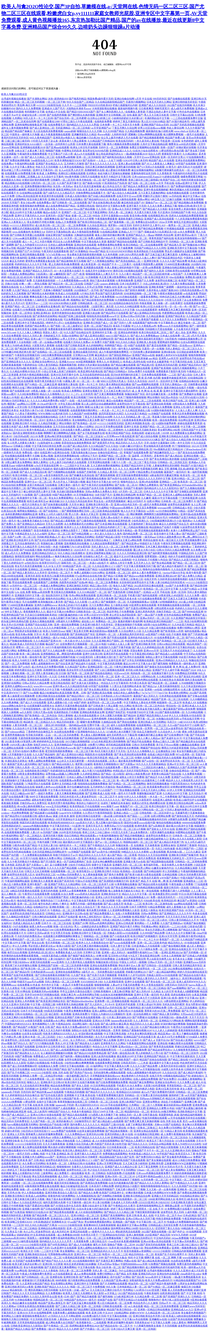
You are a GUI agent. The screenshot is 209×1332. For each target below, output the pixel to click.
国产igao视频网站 (176, 988)
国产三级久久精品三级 (67, 1306)
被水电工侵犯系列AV (90, 916)
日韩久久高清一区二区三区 (29, 767)
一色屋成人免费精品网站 (21, 274)
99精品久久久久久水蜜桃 (134, 851)
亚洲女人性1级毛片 (183, 407)
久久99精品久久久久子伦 (23, 1098)
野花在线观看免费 (22, 582)
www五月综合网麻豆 (57, 806)
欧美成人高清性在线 (134, 361)
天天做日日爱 (37, 777)
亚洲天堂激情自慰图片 (79, 1046)
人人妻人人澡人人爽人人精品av (143, 738)
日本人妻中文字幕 (120, 946)
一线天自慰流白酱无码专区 (90, 400)
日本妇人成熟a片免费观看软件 (83, 777)
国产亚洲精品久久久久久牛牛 (175, 913)
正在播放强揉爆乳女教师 (85, 1218)
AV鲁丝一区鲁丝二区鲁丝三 (142, 1127)
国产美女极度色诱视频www (177, 1157)
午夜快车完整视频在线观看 (175, 543)
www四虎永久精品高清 (87, 894)
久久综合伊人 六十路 (169, 731)
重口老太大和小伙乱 (144, 550)
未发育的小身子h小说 (31, 410)
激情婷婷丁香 (176, 1095)
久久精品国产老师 (196, 316)
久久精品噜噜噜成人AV (136, 897)
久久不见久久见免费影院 (173, 319)
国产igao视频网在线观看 (145, 384)
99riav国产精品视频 (84, 209)
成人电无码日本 (60, 1231)
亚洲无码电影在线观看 (34, 790)
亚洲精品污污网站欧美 (171, 1020)
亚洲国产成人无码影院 (98, 1179)
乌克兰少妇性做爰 (165, 848)
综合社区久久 (146, 1228)
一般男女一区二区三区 (178, 225)
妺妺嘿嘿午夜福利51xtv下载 (142, 952)
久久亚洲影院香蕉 (114, 981)
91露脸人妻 (69, 381)
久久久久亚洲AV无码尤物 (15, 1004)
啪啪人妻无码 (8, 420)
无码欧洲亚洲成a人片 (48, 537)
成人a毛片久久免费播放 (18, 553)
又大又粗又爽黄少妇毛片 (64, 378)
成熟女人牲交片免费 (121, 563)
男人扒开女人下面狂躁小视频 (69, 481)
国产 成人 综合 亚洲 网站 (183, 332)
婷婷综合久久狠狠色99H (57, 287)
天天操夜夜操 (152, 845)
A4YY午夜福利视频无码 (58, 647)
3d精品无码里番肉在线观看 (24, 890)
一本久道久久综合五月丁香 (85, 907)
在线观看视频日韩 (11, 1209)
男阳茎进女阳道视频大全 (28, 631)
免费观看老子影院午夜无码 (171, 371)
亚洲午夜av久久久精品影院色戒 (70, 686)
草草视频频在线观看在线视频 (173, 605)
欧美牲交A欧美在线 (187, 1199)
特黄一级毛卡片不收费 (123, 793)
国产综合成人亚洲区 (181, 1040)
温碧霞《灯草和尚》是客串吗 (148, 455)
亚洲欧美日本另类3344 (93, 459)
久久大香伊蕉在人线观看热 (80, 962)
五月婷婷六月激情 (74, 163)
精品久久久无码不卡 (38, 910)
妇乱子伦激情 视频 (176, 634)
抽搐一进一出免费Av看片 (33, 1189)
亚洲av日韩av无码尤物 (132, 316)
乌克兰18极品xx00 (20, 793)
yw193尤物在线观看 (126, 296)
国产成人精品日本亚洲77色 (169, 842)
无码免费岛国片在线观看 (110, 972)
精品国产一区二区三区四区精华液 (151, 274)
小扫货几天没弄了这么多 (44, 141)
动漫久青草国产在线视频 (21, 1046)
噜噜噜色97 (154, 1299)
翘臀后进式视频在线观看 (25, 228)
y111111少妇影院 (161, 1251)
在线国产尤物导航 (86, 472)
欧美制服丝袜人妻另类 (50, 602)
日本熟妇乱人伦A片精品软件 (116, 696)
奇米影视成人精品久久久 (142, 1153)
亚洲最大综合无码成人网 (79, 1144)
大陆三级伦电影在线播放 (162, 628)
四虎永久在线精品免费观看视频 (186, 215)
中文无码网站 (128, 1170)
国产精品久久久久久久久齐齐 (94, 829)
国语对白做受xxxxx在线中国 (139, 822)
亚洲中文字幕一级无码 (146, 994)
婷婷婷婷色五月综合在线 (50, 741)
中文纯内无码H (162, 1238)
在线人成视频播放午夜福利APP (144, 1072)
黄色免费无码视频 (96, 910)
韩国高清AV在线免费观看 (99, 754)
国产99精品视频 (80, 533)
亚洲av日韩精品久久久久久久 (172, 660)
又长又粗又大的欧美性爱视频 (108, 358)
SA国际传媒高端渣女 (162, 410)
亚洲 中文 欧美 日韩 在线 (35, 209)
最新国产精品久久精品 (17, 1329)
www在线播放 (190, 1257)
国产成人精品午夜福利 (190, 1072)
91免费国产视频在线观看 (162, 1264)
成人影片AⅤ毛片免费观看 (171, 1037)
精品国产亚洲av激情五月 (51, 1303)
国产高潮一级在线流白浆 (121, 1053)
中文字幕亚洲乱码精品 (141, 653)
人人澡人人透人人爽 (186, 410)
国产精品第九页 (172, 244)
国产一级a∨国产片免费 (150, 615)
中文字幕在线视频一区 (119, 1316)
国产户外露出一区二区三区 (95, 1329)
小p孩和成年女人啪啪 (48, 442)
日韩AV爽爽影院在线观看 (86, 920)
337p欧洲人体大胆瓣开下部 (121, 731)
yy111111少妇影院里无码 (28, 1144)
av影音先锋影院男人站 (56, 475)
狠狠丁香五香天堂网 (77, 631)
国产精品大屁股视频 (167, 1147)
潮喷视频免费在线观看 (79, 1020)
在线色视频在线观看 (177, 193)
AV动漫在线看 (192, 942)
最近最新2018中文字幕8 (130, 1056)
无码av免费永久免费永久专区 (101, 491)
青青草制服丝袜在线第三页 (72, 1101)
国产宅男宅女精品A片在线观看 (130, 1299)
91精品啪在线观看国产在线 (95, 887)
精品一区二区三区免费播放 (103, 582)
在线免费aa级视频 (65, 157)
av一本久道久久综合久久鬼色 (106, 533)
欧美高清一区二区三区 (190, 481)
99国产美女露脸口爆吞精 (189, 1108)
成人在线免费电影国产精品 (61, 206)
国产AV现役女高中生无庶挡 (65, 1205)
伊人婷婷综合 (197, 1001)
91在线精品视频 (108, 231)
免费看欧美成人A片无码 (68, 952)
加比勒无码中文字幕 (57, 595)
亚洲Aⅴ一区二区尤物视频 (117, 916)
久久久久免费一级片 (195, 595)
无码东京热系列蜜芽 (173, 1004)
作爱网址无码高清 (71, 150)
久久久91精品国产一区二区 (92, 592)
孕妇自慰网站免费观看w (157, 1248)
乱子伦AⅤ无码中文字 (32, 1140)
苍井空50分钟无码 (45, 267)
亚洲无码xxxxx (82, 718)
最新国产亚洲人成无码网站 (22, 764)
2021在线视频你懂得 (83, 1261)
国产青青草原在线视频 (161, 1046)
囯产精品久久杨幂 (103, 1118)
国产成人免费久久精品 (190, 576)
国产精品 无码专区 (27, 1059)
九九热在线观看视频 (41, 877)
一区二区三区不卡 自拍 (110, 796)
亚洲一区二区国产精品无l (98, 326)
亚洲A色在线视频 (148, 481)
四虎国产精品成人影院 (108, 537)
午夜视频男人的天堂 (71, 689)
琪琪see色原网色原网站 (101, 923)
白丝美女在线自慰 (32, 1033)
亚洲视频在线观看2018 (32, 147)
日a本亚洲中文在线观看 (63, 1248)
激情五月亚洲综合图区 (186, 222)
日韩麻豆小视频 (21, 446)
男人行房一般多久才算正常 (83, 514)
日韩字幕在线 (149, 1114)
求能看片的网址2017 (137, 972)
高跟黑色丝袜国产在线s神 (73, 582)
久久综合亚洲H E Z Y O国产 (107, 566)
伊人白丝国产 (104, 790)
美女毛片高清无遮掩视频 (87, 186)
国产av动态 (24, 666)
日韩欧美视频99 (102, 991)
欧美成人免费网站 (71, 391)
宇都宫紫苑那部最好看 (147, 1212)
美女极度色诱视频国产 (193, 1312)
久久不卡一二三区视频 (74, 105)
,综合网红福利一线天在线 (86, 1024)
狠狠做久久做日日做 (48, 309)
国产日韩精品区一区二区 (35, 1277)
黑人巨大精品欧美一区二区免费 (114, 1303)
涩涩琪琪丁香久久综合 (167, 1228)
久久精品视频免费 (135, 131)
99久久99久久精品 (125, 342)
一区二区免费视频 (76, 225)
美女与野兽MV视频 (196, 1004)
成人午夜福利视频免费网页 (114, 352)
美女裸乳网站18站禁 (169, 429)
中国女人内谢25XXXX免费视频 (83, 650)
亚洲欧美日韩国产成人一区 (98, 322)
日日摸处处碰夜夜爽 (187, 352)
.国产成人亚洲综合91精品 (70, 754)
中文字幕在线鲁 (86, 1267)
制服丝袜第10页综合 (107, 962)
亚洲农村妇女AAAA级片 (28, 144)
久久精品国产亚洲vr (76, 666)
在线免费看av (43, 202)
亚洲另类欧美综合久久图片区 (61, 1192)
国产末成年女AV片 (171, 738)
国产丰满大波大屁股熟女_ (85, 683)
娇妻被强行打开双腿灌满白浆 (38, 1280)
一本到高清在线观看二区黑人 (101, 761)
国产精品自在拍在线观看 (75, 306)
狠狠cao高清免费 (41, 592)
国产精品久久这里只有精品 (184, 559)
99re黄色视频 (72, 176)
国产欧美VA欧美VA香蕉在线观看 (143, 874)
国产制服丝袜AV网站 (194, 244)
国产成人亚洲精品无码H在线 (145, 313)
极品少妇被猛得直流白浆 (74, 1186)
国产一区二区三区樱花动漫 (50, 358)
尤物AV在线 (11, 283)
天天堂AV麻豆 (77, 504)
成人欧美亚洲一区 (91, 264)
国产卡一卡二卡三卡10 (145, 939)
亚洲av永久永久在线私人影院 (185, 839)
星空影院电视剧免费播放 (58, 751)
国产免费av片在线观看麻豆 (94, 1277)
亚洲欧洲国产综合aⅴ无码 (154, 124)
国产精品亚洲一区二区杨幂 (162, 683)
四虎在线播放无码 (181, 994)
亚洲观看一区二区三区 (118, 572)
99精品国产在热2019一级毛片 (80, 1299)
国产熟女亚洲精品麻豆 (123, 887)
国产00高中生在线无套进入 (122, 478)
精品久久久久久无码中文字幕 (154, 478)
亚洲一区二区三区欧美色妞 (152, 942)
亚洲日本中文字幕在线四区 (30, 322)
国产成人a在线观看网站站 (64, 1050)
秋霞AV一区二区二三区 (115, 1254)
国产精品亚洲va (130, 543)
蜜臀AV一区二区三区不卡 (30, 647)
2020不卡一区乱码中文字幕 (163, 381)
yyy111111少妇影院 (41, 1072)
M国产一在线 (67, 400)
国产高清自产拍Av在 (81, 1072)
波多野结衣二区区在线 (17, 1040)
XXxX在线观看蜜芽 (146, 309)
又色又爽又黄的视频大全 (159, 546)
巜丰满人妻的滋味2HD (118, 1017)
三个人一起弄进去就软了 (81, 628)
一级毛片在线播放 (194, 134)
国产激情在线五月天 (183, 816)
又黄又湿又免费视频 (145, 507)
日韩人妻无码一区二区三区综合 (170, 1137)
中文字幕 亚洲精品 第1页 (59, 1153)
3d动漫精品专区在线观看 (44, 1040)
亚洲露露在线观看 (93, 267)
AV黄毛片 (170, 167)
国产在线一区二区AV (126, 485)
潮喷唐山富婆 (172, 1205)
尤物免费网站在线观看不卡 (91, 193)
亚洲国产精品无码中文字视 (136, 465)
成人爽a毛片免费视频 (32, 397)
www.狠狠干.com (110, 806)
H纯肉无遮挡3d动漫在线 (18, 316)
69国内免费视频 (24, 465)
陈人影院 (99, 1293)
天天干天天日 (196, 1017)
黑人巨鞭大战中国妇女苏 (109, 822)
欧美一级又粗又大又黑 (171, 540)
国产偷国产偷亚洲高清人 (81, 955)
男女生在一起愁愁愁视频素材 (110, 501)
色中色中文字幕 (50, 985)
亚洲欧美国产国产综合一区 (40, 559)
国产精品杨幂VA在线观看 (44, 813)
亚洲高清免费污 (81, 1014)
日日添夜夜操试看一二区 (120, 1147)
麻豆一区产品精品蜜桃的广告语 (74, 861)
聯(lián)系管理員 (84, 77)
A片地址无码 (87, 293)
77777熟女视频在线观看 (126, 790)
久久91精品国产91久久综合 (103, 446)
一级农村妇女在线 (184, 287)
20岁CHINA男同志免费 (131, 254)
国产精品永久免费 (88, 1192)
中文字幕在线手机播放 (83, 900)
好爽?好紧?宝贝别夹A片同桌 (112, 955)
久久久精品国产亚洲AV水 (47, 640)
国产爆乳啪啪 (160, 663)
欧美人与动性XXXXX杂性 (186, 1144)
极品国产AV (52, 644)
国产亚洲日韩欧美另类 (143, 644)
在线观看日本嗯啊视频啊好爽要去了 (63, 936)
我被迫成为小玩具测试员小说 (160, 231)
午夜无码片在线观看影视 (55, 251)
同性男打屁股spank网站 (17, 800)
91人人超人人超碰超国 (164, 1030)
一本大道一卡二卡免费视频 (162, 796)
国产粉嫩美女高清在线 (81, 475)
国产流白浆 (138, 1277)
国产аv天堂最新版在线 (147, 1069)
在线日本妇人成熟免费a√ (126, 692)
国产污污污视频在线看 (41, 1043)
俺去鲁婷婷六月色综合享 (134, 1075)
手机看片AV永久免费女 (129, 1085)
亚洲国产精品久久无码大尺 (37, 270)
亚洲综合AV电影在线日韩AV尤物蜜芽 (77, 1157)
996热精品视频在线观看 (150, 887)
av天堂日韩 (21, 407)
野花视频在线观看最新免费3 (153, 530)
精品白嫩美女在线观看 (24, 1303)
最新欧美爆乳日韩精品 (130, 218)
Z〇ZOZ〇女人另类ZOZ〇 (73, 1040)
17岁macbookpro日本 (195, 449)
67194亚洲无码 (84, 657)
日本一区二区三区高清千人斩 (97, 884)
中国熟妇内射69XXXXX (18, 1024)
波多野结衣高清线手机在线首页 (27, 913)
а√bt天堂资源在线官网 (46, 465)
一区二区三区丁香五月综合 (142, 462)
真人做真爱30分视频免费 (21, 696)
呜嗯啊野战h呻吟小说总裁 (30, 598)
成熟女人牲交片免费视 (131, 777)
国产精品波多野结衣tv (112, 290)
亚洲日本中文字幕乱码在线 (180, 647)
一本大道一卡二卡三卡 (111, 410)
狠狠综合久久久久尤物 (89, 131)
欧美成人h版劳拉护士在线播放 (190, 800)
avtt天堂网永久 (70, 939)
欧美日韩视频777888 (82, 397)
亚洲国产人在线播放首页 (25, 1108)
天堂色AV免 (13, 1192)
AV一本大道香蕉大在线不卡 (69, 270)
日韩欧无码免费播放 (103, 959)
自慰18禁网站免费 (161, 816)
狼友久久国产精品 (123, 585)
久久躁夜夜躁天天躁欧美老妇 (140, 429)
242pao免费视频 (180, 1238)
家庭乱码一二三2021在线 (172, 926)
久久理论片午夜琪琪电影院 (97, 813)
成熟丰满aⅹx (45, 816)
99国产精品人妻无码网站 (165, 1014)
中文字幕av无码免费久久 (185, 1241)
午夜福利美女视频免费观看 (32, 154)
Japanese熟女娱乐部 (121, 1020)
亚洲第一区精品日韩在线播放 (154, 1309)
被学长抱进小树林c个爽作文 (53, 903)
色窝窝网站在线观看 (173, 313)
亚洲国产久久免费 (144, 280)
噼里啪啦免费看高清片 (34, 1316)
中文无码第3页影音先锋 (43, 1319)
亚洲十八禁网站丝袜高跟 (71, 1179)
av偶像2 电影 (38, 1153)
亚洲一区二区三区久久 (127, 676)
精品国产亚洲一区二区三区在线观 (170, 699)
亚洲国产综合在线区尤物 (39, 624)
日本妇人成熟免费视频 (60, 244)
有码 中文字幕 (135, 1257)
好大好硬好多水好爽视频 (125, 748)
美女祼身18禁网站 (178, 692)
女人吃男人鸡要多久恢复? (21, 442)
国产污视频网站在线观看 (61, 472)
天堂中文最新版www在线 (115, 215)
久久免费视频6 (54, 1293)
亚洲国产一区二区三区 (73, 212)
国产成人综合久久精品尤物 (176, 439)
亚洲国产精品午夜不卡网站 (125, 926)
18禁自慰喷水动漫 (164, 608)
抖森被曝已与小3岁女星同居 (74, 546)
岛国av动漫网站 (70, 335)
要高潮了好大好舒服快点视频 (21, 965)
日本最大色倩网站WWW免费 (160, 1192)
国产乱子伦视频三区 (18, 1072)
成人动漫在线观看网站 (13, 910)
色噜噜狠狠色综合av (75, 757)
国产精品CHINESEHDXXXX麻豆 (142, 439)
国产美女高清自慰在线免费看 (130, 754)
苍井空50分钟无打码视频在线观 (101, 368)
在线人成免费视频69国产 (111, 608)
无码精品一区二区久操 (181, 241)
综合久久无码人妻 (32, 335)
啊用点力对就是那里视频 (175, 748)
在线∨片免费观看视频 (127, 913)
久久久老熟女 (12, 988)
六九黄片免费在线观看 (182, 283)
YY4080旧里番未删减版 (177, 264)
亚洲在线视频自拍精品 (45, 417)
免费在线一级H (30, 452)
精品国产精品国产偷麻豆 (18, 131)
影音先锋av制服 (138, 215)
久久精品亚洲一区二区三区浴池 (162, 1312)
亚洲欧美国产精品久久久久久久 (51, 1286)
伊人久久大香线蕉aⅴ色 (143, 326)
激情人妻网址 (40, 462)
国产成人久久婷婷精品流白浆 (148, 647)
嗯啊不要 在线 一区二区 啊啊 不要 (163, 1257)
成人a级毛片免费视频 (182, 108)
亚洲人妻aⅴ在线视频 (129, 163)
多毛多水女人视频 (182, 959)
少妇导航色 (170, 339)
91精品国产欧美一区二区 (75, 1098)
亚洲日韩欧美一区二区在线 (111, 595)
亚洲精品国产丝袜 (48, 965)
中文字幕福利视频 (28, 1257)
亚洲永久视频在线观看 (42, 621)
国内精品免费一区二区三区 (138, 533)
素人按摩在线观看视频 (34, 1147)
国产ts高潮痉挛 (156, 826)
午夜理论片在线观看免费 (35, 894)
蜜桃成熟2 (135, 1118)
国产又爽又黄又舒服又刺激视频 (55, 1309)
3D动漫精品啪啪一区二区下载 (140, 293)
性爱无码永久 (97, 1098)
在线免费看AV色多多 (28, 985)
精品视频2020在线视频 (17, 183)
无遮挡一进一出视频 (153, 348)
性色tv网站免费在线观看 (82, 595)
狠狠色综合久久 (129, 481)
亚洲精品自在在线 (25, 787)
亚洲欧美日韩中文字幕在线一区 (88, 933)
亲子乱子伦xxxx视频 (167, 744)
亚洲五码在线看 (78, 1231)
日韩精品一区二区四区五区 (172, 462)
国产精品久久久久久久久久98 (93, 1137)
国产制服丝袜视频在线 (19, 640)
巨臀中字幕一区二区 (98, 725)
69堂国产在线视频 (186, 163)
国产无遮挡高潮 (116, 592)
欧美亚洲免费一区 (66, 829)
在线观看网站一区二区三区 (151, 725)
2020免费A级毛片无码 (94, 1316)
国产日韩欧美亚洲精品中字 (153, 241)
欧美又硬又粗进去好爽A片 (26, 1264)
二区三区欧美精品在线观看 (105, 511)
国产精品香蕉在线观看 (61, 1212)
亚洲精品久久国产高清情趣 (182, 767)
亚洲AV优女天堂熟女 (87, 517)
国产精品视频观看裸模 (151, 137)
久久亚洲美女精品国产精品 (34, 1283)
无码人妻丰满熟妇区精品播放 (115, 384)
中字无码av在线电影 (194, 653)
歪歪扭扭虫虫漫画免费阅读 (76, 442)
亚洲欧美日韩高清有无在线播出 (65, 199)
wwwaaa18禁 (164, 507)
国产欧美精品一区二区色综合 (41, 715)
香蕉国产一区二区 (169, 939)
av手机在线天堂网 (189, 718)
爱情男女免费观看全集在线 (40, 261)
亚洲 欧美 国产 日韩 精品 (30, 1160)
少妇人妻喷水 (178, 1322)
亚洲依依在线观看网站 (67, 972)
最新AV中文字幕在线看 (165, 498)
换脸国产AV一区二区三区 (134, 806)
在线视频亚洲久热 (158, 215)
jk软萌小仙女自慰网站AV (157, 624)
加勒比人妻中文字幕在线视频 (161, 657)
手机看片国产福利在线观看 (142, 595)
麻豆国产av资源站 (187, 900)
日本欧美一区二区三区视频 (187, 835)
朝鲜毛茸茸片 (162, 108)
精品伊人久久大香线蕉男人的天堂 (185, 780)
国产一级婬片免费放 (42, 793)
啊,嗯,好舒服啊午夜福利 (120, 1322)
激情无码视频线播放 (158, 783)
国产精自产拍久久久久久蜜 (56, 1261)
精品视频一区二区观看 (85, 647)
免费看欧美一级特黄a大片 (183, 663)
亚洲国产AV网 (80, 923)
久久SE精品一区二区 (50, 1257)
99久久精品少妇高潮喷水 (71, 553)
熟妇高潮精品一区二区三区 (131, 787)
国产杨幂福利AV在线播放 (102, 1199)
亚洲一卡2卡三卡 (88, 384)
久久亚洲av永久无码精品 (88, 498)
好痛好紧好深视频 (186, 147)
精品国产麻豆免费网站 (141, 1082)
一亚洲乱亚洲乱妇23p (170, 952)
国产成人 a (149, 1040)
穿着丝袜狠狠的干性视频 (128, 624)
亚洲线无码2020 (147, 1273)
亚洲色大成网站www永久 (19, 686)
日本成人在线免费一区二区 (175, 335)
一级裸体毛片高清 (11, 452)
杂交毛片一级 (48, 829)
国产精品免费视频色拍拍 (114, 257)
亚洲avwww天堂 (139, 459)
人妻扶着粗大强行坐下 (106, 657)
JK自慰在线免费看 (64, 731)
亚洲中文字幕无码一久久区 (42, 676)
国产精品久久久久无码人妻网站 (151, 1183)
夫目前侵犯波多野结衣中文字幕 (136, 582)
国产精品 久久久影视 (75, 602)
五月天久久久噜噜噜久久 (140, 751)
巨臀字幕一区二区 (145, 718)
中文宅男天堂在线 (60, 933)
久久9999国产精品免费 (152, 933)
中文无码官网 (62, 1007)
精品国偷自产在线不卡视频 (164, 527)
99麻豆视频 (86, 1050)
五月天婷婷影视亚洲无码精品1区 (38, 1166)
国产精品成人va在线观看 (168, 653)
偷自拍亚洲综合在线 (28, 900)
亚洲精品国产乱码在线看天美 (140, 1037)
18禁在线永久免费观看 (184, 404)
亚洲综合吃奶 (133, 407)
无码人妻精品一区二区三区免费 (62, 981)
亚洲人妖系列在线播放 (103, 1056)
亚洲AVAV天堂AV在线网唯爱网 (34, 1312)
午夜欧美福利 (151, 1293)
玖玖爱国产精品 (21, 339)
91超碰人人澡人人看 (118, 644)
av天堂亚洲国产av (101, 128)
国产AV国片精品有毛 (177, 121)
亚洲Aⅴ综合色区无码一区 (128, 504)
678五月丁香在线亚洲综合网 (144, 955)
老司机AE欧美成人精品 (138, 670)
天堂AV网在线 (22, 991)
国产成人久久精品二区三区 (39, 157)
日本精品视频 (169, 874)
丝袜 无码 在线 (60, 1072)
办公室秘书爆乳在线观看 (102, 530)
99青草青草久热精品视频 (69, 1004)
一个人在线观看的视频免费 (132, 1050)
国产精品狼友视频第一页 (119, 1131)
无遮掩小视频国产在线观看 (58, 290)
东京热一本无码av (63, 186)
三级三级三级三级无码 (17, 141)
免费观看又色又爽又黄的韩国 (174, 309)
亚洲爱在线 (56, 1277)
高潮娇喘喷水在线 (94, 170)
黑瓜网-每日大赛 (26, 105)
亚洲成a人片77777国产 (130, 231)
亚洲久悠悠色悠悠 (145, 611)
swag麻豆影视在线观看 (50, 527)
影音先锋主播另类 (37, 199)
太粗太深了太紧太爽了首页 (29, 150)
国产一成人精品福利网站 (162, 972)
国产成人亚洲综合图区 (92, 335)
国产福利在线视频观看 (27, 829)
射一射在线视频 (150, 890)
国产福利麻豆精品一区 (79, 358)
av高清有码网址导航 (88, 994)
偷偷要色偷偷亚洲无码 (173, 378)
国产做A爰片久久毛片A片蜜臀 (77, 218)
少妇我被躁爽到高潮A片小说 (165, 520)
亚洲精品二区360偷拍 (40, 569)
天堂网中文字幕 (91, 952)
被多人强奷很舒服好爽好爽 (110, 235)
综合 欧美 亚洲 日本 (88, 189)
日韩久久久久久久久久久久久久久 (102, 800)
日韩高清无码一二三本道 (134, 1062)
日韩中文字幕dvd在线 (182, 115)
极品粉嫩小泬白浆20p (88, 137)
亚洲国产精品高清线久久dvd (152, 715)
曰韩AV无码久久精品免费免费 (173, 550)
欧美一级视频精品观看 (57, 397)
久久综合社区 (169, 1072)
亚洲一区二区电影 (91, 1306)
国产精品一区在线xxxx (179, 345)
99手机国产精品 (165, 1153)
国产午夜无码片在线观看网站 (97, 485)
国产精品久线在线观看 (74, 1114)
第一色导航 (70, 728)
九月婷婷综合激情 (70, 309)
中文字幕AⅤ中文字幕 (14, 942)
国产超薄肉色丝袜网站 (45, 316)
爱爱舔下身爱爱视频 (118, 459)
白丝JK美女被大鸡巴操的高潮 (93, 1209)
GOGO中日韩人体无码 (135, 160)
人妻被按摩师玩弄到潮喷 (165, 465)
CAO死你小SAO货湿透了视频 (150, 1290)
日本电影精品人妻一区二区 (132, 1286)
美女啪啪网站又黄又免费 (85, 420)
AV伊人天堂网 (174, 790)
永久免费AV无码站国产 (65, 877)
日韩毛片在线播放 (90, 176)
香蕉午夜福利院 (18, 257)
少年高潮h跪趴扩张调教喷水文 (49, 1222)
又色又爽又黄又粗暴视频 (193, 1147)
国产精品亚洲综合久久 (66, 887)
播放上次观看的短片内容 (25, 1173)
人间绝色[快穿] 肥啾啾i (124, 134)
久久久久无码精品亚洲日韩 (132, 553)
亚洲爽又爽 (190, 1101)
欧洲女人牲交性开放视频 (84, 147)
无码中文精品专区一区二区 (52, 1118)
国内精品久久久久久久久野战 (83, 124)
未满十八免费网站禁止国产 (185, 530)
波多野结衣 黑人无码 (172, 1212)
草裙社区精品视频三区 (187, 1046)
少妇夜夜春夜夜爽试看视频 (136, 420)
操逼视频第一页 (106, 1059)
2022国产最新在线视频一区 (169, 712)
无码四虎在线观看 (59, 634)
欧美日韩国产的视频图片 (144, 936)
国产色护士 (178, 1231)
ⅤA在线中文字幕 (159, 770)
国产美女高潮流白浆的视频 (164, 459)
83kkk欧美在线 (152, 900)
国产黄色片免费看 (114, 874)
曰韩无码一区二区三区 (43, 183)
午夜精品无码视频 (74, 1092)
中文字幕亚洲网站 (97, 212)
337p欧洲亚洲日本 (123, 1296)
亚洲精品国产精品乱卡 (156, 1056)
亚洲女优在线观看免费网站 (190, 160)
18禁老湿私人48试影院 (171, 595)
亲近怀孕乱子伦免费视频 (120, 611)
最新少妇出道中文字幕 (94, 1205)
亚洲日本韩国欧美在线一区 (140, 423)
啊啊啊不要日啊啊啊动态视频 (60, 433)
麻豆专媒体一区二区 (189, 322)
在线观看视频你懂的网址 (84, 410)
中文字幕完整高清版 (115, 1033)
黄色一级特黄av (182, 546)
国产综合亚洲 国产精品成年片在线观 (75, 663)
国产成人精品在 (173, 455)
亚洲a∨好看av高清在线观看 (156, 1241)
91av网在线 (21, 1270)
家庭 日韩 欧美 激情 (64, 816)
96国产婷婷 (80, 702)
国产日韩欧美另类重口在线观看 (27, 235)
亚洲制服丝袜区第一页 (141, 848)
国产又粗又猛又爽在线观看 (81, 1303)
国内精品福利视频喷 (191, 1114)
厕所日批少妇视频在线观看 (128, 270)
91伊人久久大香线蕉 (135, 796)
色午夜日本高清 (138, 683)
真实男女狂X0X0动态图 (95, 150)
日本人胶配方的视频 (111, 715)
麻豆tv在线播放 (114, 400)
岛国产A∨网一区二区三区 (21, 537)
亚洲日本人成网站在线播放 (177, 494)
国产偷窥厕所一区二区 (113, 602)
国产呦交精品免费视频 (150, 228)
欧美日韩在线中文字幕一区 (164, 806)
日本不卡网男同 (138, 907)
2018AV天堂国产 (10, 202)
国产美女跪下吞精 (195, 150)
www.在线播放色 (21, 231)
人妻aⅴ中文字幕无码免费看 (125, 985)
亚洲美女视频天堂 (92, 391)
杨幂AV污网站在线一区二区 (148, 809)
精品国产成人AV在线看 (161, 160)
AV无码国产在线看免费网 (26, 1261)
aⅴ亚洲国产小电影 (155, 634)
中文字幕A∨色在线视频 (135, 1319)
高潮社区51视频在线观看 (71, 173)
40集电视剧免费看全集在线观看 (42, 1186)
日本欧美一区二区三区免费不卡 (178, 501)
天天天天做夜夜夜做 (54, 1144)
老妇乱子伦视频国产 (172, 1101)
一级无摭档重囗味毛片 (76, 1075)
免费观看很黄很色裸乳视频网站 (65, 329)
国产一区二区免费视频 (17, 663)
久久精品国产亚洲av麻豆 (114, 1280)
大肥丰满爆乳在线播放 (162, 832)
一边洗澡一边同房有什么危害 (59, 144)
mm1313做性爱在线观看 (25, 1241)
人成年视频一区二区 (196, 1212)
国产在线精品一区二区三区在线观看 (52, 352)
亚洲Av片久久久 (83, 767)
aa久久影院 (26, 712)
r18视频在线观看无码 (84, 988)
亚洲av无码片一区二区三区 (155, 618)
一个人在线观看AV (67, 559)
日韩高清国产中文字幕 (193, 429)
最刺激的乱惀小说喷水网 (159, 131)
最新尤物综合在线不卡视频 (179, 387)
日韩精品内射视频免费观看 (186, 1251)
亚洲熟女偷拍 (168, 845)
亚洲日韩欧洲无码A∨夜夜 (19, 1286)
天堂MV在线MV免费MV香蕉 (28, 751)
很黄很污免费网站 (64, 998)
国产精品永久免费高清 (135, 186)
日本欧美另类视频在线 (70, 676)
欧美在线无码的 (124, 141)
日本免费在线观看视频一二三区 (159, 374)
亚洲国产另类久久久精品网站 (64, 884)
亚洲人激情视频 (135, 1235)
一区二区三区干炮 (55, 102)
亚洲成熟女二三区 (193, 881)
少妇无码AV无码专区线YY (35, 1131)
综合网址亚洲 (185, 420)
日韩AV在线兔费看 (114, 407)
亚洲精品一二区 (168, 481)
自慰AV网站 (153, 501)
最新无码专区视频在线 (66, 1183)
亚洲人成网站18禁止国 (104, 1011)
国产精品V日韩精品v (115, 371)
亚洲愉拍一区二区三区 (103, 780)
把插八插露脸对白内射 (125, 105)
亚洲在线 (162, 1043)
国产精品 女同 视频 (126, 1273)
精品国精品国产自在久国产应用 (117, 1157)
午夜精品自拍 (63, 1024)
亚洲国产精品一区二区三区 (20, 306)
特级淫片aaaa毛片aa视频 (30, 981)
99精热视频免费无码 (105, 1050)
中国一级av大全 (135, 689)
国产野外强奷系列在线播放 (81, 608)
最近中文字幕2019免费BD (61, 611)
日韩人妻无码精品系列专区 (187, 965)
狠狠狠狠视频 (101, 985)
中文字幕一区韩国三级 (42, 1004)
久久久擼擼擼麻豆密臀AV (60, 767)
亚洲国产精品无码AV (190, 365)
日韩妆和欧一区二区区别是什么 (156, 813)
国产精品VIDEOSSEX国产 (81, 111)
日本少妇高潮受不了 (131, 283)
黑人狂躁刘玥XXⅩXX (87, 1105)
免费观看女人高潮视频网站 (105, 618)
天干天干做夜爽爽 (123, 248)
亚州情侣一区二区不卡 (60, 572)
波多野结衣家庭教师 (179, 504)
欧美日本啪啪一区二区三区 (27, 475)
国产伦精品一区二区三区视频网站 (127, 783)
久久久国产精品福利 (44, 754)
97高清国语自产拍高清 (114, 183)
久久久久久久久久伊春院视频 (50, 628)
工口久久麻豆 (193, 851)
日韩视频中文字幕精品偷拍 (106, 1319)
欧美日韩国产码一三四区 (189, 848)
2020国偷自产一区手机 (86, 290)
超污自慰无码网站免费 (154, 1007)
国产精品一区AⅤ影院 (112, 774)
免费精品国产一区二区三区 (24, 939)
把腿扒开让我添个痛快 (155, 196)
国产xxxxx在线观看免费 (122, 942)
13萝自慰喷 (29, 1101)
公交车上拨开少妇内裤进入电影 (137, 1088)
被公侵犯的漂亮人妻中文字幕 (39, 491)
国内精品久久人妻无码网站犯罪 (96, 339)
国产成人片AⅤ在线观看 (33, 702)
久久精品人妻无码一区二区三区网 (116, 472)
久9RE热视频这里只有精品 (67, 800)
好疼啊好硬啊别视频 (181, 787)
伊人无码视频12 (171, 871)
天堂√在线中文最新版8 (156, 442)
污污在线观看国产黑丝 (56, 897)
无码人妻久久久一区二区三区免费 (109, 546)
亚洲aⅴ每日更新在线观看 (58, 436)
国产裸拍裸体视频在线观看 (135, 368)
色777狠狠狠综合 (181, 446)
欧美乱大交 (27, 1251)
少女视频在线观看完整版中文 (124, 877)
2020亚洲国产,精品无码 (157, 1235)
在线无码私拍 (38, 1069)
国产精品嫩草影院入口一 (163, 452)
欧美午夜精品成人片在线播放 (43, 429)
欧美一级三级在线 (29, 653)
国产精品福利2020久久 (96, 199)
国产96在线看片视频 (31, 550)
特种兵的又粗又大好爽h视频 (175, 296)
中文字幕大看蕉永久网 (116, 1066)
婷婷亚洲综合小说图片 (127, 1186)
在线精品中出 (40, 907)
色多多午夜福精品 (81, 1111)
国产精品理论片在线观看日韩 (21, 816)
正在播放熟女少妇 (165, 751)
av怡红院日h (31, 563)
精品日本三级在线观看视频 (180, 1098)
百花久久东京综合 (137, 381)
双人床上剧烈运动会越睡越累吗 (98, 404)
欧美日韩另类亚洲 (97, 757)
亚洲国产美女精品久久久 (49, 163)
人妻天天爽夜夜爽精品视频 (69, 793)
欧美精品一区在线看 (131, 871)
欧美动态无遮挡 (150, 877)
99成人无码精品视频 (71, 637)
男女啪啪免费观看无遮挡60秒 (45, 1127)
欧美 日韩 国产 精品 (50, 1027)
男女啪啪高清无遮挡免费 (157, 446)
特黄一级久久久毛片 (31, 897)
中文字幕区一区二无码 (181, 1179)
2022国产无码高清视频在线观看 (187, 124)
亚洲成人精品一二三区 (125, 813)
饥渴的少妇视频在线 (38, 1062)
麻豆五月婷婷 (16, 261)
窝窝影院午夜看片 (171, 154)
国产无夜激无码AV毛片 (155, 517)
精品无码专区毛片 (44, 1007)
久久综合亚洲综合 (97, 225)
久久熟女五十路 (13, 1231)
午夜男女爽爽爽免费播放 (77, 1011)
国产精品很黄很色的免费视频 (98, 300)
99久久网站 (125, 705)
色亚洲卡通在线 (117, 1127)
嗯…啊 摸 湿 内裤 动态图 (146, 378)
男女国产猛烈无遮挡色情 (108, 293)
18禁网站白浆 (148, 676)
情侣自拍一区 (173, 705)
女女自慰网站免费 (119, 699)
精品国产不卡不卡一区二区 (149, 1150)
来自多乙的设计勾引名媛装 (73, 605)
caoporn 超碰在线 (109, 283)
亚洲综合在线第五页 (180, 949)
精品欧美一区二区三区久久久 (146, 1001)
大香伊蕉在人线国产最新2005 (162, 290)
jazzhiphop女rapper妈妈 (58, 920)
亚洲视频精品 (48, 653)
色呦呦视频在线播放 (41, 426)
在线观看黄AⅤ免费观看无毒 (20, 173)
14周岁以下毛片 (88, 455)
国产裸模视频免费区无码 (75, 511)
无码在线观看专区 (125, 988)
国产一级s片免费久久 (112, 387)
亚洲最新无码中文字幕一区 (29, 595)
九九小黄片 (125, 274)
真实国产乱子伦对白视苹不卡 (171, 1254)
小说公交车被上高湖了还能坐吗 (59, 371)
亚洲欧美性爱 (155, 1163)
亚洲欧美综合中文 (111, 894)
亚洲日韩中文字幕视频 (86, 1283)
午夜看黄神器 (40, 277)
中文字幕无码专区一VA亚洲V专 (67, 826)
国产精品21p (149, 686)
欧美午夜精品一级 (127, 530)
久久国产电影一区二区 (42, 1121)
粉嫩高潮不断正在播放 (150, 735)
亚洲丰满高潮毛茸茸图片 (149, 339)
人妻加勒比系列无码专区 (130, 634)
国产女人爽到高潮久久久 (110, 111)
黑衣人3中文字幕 (64, 1043)
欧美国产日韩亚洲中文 (112, 1192)
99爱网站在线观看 (185, 832)
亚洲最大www (66, 361)
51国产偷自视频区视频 (173, 946)
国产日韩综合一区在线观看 (156, 965)
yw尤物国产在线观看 (159, 413)
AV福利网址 (96, 1066)
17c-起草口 (94, 602)
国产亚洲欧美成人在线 (97, 793)
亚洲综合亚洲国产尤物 (67, 1017)
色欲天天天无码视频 (47, 167)
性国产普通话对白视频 (37, 1205)
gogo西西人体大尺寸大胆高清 (144, 998)
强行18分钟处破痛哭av (106, 1069)
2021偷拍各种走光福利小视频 (114, 858)
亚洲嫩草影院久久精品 (84, 134)
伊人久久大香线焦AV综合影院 (185, 715)
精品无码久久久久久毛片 (129, 442)
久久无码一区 (103, 209)
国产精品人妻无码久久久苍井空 (29, 572)
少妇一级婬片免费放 (126, 228)
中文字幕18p (191, 998)
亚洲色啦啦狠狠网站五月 (150, 1205)
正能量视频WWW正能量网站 (180, 1163)
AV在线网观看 (193, 1231)
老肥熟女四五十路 (137, 277)
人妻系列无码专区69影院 (172, 1066)
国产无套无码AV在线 (89, 728)
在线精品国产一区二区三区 (110, 628)
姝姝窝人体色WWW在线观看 (171, 355)
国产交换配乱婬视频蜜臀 (188, 491)
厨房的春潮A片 (64, 1121)
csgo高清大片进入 (85, 822)
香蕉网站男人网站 (140, 868)
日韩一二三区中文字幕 (46, 1251)
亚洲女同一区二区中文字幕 (32, 478)
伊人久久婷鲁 (19, 946)
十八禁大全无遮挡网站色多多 (125, 686)
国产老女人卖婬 (80, 1085)
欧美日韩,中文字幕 (63, 569)
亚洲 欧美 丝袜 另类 (95, 839)
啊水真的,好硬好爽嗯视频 (62, 1147)
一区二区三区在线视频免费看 (37, 1183)
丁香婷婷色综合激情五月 (39, 731)
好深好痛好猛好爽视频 (173, 1024)
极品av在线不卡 (51, 212)
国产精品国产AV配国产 (25, 1027)
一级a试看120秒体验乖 (114, 816)
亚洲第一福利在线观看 (90, 709)
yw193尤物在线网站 (166, 511)
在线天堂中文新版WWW (98, 270)
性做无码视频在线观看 (154, 1118)
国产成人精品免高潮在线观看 (153, 1261)
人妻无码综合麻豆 (140, 699)
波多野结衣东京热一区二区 (175, 761)
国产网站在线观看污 (38, 488)
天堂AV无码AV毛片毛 (171, 1166)
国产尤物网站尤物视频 (109, 1196)
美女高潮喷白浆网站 (61, 1283)
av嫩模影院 (59, 274)
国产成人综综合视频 (146, 436)
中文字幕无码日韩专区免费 (46, 446)
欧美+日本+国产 (67, 1296)
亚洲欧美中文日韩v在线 (75, 913)
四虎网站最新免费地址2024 (84, 1325)
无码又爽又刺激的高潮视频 (100, 167)
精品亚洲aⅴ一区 (166, 1033)
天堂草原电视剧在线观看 (30, 1322)
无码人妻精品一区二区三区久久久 (184, 348)
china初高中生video (190, 1273)
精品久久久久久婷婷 (68, 1329)
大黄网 (50, 449)
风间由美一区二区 (140, 673)
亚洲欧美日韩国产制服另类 (183, 855)
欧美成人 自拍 (117, 689)
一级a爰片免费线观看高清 (186, 1277)
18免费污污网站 (96, 744)
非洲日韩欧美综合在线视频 (50, 696)
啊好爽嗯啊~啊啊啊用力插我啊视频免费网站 (154, 514)
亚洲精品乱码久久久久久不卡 (107, 1251)
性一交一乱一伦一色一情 (178, 306)
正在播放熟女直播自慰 (48, 306)
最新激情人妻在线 (68, 384)
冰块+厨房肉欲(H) (58, 98)
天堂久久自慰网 (54, 524)
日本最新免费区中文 (101, 1027)
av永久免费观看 (186, 231)
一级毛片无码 (22, 1153)
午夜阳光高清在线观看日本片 (41, 1179)
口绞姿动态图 (194, 926)
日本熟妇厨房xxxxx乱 (42, 972)
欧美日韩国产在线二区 (175, 400)
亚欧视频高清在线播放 (76, 543)
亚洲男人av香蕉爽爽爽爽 (72, 890)
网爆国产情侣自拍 (150, 748)
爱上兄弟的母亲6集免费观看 (64, 264)
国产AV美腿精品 (79, 251)
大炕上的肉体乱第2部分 (156, 283)
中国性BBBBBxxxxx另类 (133, 1264)
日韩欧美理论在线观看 (177, 270)
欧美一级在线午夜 (32, 657)
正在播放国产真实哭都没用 (131, 959)
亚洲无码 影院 (33, 576)
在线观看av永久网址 (54, 1020)
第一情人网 (122, 780)
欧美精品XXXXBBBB (128, 1092)
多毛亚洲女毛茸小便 (31, 848)
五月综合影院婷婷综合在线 (94, 374)
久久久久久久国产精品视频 (61, 868)
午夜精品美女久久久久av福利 (31, 533)
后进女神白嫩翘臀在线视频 (107, 861)
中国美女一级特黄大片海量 (24, 134)
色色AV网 (84, 618)
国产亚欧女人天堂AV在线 (161, 829)
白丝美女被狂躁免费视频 (90, 1131)
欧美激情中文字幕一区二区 (32, 498)
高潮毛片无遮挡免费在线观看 (71, 705)
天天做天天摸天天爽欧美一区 (85, 848)
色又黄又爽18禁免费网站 (112, 277)
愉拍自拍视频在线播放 (168, 822)
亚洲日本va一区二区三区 (87, 1254)
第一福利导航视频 (197, 472)
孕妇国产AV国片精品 (192, 465)
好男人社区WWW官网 (96, 615)
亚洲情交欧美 (151, 261)
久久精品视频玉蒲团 (186, 868)
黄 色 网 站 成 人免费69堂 (187, 666)
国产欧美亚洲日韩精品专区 (50, 1001)
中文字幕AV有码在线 (59, 790)
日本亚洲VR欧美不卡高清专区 (97, 624)
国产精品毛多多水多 (125, 598)
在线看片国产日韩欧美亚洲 (70, 345)
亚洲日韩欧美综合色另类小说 (149, 1316)
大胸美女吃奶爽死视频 (66, 738)
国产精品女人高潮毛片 (133, 1140)
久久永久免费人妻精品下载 (162, 206)
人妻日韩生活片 (98, 1241)
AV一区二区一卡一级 (88, 381)
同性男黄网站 (136, 546)
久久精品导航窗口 (48, 423)
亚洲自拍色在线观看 (85, 244)
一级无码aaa (148, 537)
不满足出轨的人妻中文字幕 (161, 111)
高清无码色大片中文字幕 (45, 689)
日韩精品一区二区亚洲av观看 (120, 709)
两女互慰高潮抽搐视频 (44, 1176)
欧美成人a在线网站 (36, 1196)
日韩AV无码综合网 (17, 1127)
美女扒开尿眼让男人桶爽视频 (161, 929)
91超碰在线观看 (170, 176)
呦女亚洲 (137, 839)
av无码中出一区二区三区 (23, 585)
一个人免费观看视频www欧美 (72, 280)
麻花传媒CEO (56, 501)
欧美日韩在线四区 (60, 683)
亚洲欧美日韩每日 (15, 1196)
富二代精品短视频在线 (135, 527)
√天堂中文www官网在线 (146, 157)
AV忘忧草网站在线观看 (102, 1085)
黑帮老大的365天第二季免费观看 (162, 1011)
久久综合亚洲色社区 (31, 1202)
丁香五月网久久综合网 (124, 128)
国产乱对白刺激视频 (46, 540)
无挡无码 (26, 1092)
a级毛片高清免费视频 (124, 968)
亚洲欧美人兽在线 (146, 342)
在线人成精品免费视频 (145, 1079)
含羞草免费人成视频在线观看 (68, 1312)
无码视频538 (31, 1088)
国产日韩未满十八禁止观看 (103, 705)
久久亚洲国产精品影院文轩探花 (188, 618)
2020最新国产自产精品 (62, 488)
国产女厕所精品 (131, 1007)
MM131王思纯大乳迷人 (113, 381)
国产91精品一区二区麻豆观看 (164, 1286)
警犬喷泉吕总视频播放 (63, 592)
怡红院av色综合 (169, 397)
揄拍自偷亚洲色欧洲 (119, 520)
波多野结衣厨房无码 (57, 1160)
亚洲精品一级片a (50, 637)
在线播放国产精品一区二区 (132, 238)
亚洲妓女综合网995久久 (45, 361)
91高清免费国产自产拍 (37, 748)
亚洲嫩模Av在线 (158, 1319)
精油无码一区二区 (138, 1283)
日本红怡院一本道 (48, 546)
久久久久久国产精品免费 (173, 261)
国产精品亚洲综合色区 (170, 257)
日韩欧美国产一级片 (127, 1059)
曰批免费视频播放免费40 (67, 929)
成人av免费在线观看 (85, 1273)
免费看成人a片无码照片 (46, 1056)
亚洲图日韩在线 (85, 206)
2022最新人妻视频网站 (189, 1079)
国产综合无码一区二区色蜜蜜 (70, 118)
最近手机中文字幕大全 (98, 481)
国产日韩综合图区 (25, 358)
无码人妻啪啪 (65, 715)
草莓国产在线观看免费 (136, 452)
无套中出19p (162, 1040)
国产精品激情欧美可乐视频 (71, 261)
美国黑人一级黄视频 (38, 1238)
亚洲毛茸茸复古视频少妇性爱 (31, 329)
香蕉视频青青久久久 (34, 611)
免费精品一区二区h (106, 621)
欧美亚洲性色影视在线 (90, 371)
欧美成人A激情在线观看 (123, 199)
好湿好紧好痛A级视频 (90, 1033)
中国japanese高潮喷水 (121, 507)
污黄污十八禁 (118, 462)
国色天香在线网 (193, 679)
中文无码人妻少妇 (48, 845)
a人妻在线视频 (158, 851)
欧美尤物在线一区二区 (88, 180)
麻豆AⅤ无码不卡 (136, 501)
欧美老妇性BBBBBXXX (61, 822)
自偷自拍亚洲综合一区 (110, 452)
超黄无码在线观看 (40, 962)
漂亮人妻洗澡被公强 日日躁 (61, 348)
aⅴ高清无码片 (121, 1118)
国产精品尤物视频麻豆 (132, 835)
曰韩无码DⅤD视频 (70, 1088)
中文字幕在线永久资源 (93, 241)
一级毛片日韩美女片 (31, 504)
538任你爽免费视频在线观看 (56, 355)
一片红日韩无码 (185, 897)
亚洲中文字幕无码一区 (45, 170)
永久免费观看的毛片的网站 (79, 524)
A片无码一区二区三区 (130, 491)
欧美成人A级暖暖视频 (187, 991)
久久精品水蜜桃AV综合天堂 (25, 371)
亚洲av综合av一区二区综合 (133, 1046)
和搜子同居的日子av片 (65, 855)
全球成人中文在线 (55, 111)
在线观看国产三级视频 (45, 582)
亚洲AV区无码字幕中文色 (65, 374)
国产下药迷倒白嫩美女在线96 (116, 939)
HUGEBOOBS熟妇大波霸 (63, 303)
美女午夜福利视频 (33, 1267)
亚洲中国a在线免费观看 (193, 514)
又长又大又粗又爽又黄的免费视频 (81, 439)
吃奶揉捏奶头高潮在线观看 (65, 770)
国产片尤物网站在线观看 (113, 1283)
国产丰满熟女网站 (37, 98)
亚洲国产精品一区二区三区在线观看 (159, 426)
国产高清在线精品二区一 (129, 261)
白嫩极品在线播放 (189, 744)
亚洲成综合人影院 (60, 1218)
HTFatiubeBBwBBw (192, 485)
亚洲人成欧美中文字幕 (55, 848)
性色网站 (128, 1290)
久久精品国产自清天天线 (90, 488)
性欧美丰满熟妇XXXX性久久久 (60, 1033)
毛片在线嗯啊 (29, 602)
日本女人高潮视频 (171, 955)
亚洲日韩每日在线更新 (88, 816)
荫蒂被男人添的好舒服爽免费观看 (44, 1134)
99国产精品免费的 (62, 494)
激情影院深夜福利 (25, 556)
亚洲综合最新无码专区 (85, 352)
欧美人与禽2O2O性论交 (14, 94)
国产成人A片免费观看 (80, 1118)
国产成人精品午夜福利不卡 (172, 566)
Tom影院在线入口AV (42, 160)
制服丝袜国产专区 (135, 394)
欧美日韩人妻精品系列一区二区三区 (82, 1150)
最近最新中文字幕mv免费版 (132, 1225)
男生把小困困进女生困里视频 (181, 251)
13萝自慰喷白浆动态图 (171, 150)
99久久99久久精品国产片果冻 (41, 1225)
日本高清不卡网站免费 (101, 1186)
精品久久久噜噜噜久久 (52, 394)
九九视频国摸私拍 (86, 1196)
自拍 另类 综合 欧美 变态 (173, 1121)
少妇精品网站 (121, 1312)
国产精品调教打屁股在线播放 (89, 1309)
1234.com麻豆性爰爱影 (24, 238)
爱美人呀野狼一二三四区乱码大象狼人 (145, 767)
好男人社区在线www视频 (151, 128)
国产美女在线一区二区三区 (160, 981)
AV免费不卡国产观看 (102, 342)
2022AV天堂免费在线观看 (109, 426)
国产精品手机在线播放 (139, 741)
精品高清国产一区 (197, 644)
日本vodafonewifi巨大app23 (146, 176)
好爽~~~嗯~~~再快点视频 (33, 283)
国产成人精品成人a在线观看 (107, 1121)
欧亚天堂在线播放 (20, 1069)
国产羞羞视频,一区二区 (121, 222)
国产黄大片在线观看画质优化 (17, 1007)
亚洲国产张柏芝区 (115, 712)
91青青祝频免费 (124, 280)
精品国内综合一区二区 (136, 1111)
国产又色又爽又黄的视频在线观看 (90, 946)
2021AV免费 (36, 436)
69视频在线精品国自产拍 (176, 1075)
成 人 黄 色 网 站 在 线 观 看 (147, 391)
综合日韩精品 (71, 835)
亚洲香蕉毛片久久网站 (113, 1043)
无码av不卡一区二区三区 (172, 1303)
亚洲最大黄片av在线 (134, 861)
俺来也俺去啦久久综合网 (68, 556)
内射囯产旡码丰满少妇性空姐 (110, 1144)
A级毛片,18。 (88, 972)
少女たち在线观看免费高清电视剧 (75, 1037)
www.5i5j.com (8, 332)
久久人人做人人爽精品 (29, 332)
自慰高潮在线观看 (170, 1293)
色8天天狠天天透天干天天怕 (110, 751)
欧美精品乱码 (168, 900)
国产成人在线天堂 (113, 903)
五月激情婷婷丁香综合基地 (143, 524)
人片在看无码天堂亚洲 (185, 329)
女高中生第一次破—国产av (74, 1290)
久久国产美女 (78, 975)
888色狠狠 (61, 1280)
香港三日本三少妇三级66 (95, 832)
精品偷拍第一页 (18, 1290)
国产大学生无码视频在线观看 (138, 660)
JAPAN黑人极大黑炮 (21, 744)
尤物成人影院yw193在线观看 (123, 933)
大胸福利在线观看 (84, 235)
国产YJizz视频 (31, 692)
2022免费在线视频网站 (180, 968)
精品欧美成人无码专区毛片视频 (27, 644)
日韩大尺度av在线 (43, 712)
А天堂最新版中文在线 (19, 754)
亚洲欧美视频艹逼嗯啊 (161, 287)
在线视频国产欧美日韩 (45, 780)
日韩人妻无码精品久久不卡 (184, 920)
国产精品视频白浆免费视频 (188, 202)
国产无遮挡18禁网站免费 (139, 608)
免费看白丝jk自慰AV (146, 222)
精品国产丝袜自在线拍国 (153, 1059)
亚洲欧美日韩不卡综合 (24, 423)
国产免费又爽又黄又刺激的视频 (141, 1121)
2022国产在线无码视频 (179, 105)
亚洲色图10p (8, 598)
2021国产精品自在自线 (130, 1293)
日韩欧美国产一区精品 (138, 592)
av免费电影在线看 (74, 248)
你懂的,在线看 (142, 757)
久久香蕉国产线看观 (147, 319)
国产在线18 (21, 459)
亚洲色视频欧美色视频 (13, 959)
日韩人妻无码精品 (48, 365)
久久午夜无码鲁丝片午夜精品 (23, 861)
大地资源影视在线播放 (104, 108)
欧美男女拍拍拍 (18, 439)
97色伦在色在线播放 (188, 111)
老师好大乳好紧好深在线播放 (94, 365)
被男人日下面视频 (48, 660)
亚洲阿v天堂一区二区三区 (39, 998)
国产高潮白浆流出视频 (104, 319)
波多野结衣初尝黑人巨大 (21, 874)
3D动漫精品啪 (195, 378)
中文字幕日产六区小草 (60, 154)
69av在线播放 (176, 277)
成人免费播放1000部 (68, 1235)
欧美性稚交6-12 (84, 871)
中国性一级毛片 (105, 988)
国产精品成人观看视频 (62, 520)
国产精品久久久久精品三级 (119, 1212)
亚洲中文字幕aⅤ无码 (92, 309)
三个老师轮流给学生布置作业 (64, 478)
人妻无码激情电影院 (168, 686)
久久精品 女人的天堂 (162, 991)
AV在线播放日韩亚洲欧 (146, 1134)
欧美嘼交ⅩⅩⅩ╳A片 (49, 563)
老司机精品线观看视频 (118, 744)
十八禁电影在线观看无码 (86, 257)
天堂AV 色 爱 (41, 634)
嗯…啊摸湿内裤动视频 (69, 653)
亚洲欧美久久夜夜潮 (42, 881)
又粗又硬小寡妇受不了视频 (130, 1189)
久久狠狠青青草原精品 (185, 1050)
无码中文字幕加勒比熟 (58, 231)
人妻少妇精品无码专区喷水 (170, 582)
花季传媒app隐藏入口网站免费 (62, 774)
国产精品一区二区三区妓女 (88, 436)
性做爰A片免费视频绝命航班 (183, 1222)
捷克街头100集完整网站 (163, 1111)
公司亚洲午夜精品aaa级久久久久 (153, 1176)
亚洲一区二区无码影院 (88, 157)
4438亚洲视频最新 (85, 361)
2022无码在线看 (26, 319)
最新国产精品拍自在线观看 (122, 241)
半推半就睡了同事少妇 (49, 842)
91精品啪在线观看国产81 (187, 1280)
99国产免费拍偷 (23, 1056)
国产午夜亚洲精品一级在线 (116, 728)
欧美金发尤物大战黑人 (149, 709)
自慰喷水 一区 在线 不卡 (150, 1209)
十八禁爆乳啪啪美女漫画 (147, 1325)
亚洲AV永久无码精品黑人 (61, 517)
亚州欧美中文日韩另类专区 (50, 1046)
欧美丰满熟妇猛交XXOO (67, 160)
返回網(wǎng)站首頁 (86, 74)
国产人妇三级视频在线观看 (109, 670)
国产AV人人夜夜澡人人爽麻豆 (158, 163)
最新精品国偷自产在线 (67, 449)
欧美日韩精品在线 (145, 1147)
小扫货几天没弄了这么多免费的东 (182, 300)
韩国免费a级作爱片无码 (100, 98)
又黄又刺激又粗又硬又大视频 (28, 1199)
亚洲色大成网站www (45, 605)
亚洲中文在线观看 (134, 981)
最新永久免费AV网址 (50, 858)
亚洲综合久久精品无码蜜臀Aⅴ (127, 929)
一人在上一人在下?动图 (109, 160)
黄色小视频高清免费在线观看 (123, 144)
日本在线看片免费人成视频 (75, 429)
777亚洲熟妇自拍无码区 (112, 1235)
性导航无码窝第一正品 (38, 735)
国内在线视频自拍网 (76, 589)
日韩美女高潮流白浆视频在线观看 (35, 1306)
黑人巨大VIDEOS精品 (153, 121)
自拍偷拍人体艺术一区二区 (98, 556)
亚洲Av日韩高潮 (124, 923)
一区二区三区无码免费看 (66, 735)
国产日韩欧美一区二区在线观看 (69, 202)
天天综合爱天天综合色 (32, 449)
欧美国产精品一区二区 (149, 494)
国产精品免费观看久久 (101, 913)
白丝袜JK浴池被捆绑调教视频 (116, 994)
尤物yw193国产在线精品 (167, 1124)
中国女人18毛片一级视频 (132, 962)
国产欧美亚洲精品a (170, 485)
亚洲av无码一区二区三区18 (119, 1176)
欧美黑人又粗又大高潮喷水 (78, 1293)
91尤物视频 (92, 277)
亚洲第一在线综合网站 (70, 368)
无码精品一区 (131, 1095)
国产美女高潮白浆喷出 (96, 689)
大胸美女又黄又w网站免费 (127, 540)
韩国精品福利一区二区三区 (138, 842)
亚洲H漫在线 (168, 352)
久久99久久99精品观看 (127, 306)
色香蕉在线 (56, 1062)
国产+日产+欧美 (75, 274)
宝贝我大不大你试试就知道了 (176, 650)
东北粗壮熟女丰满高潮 (171, 679)
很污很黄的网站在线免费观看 (84, 1280)
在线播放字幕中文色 (162, 673)
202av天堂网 (165, 222)
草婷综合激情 (150, 540)
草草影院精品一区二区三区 (181, 1085)
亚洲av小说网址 (85, 426)
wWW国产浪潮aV (169, 877)
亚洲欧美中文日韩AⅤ (52, 1082)
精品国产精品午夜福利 (29, 248)
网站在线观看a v (44, 556)
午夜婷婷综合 (29, 365)
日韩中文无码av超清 (38, 933)
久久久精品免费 (150, 631)
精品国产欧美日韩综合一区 (122, 1309)
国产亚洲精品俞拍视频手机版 (59, 657)
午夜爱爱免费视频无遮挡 (109, 1095)
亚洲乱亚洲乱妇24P (165, 576)
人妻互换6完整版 (121, 991)
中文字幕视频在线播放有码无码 (149, 819)
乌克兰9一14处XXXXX (179, 722)
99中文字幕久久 (13, 611)
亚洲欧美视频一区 (59, 907)
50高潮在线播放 (19, 819)
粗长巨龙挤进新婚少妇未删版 (80, 1264)
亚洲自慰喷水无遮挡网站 (118, 1079)
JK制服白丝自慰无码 (167, 718)
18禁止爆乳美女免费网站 (18, 462)
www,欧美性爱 (9, 319)
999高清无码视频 (53, 1011)
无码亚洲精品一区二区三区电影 (72, 128)
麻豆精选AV (101, 355)
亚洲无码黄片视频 (53, 835)
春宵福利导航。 (152, 864)
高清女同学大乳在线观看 (80, 670)
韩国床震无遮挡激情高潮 (41, 189)
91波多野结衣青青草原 (192, 527)
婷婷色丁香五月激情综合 (126, 121)
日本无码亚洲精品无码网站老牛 (49, 851)
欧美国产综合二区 (170, 180)
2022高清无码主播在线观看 (149, 585)
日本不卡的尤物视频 (70, 417)
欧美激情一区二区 (56, 1163)
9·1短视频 (27, 494)
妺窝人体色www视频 (40, 926)
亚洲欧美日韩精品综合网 (136, 1196)
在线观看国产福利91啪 (144, 322)
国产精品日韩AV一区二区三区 (83, 696)
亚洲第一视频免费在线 (184, 1248)
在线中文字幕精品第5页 (94, 449)
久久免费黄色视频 (192, 774)
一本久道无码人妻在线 (146, 141)
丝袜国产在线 (104, 1299)
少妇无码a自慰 (21, 436)
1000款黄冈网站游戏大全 (161, 1199)
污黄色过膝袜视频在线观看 (128, 666)
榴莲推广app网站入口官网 (21, 404)
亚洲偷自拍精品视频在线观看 (178, 267)
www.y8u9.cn (181, 131)
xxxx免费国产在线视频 (63, 1131)
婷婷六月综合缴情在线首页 (192, 972)
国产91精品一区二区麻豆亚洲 (41, 384)
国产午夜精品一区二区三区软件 (181, 1053)
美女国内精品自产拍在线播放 (29, 868)
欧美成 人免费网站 (47, 173)
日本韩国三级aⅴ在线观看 (40, 699)
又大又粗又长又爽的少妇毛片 (106, 1290)
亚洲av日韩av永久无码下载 (140, 1218)
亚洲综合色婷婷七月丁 (110, 527)
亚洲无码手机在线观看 (115, 653)
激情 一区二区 (195, 566)
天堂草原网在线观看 (98, 462)
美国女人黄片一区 (53, 332)
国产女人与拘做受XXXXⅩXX (31, 244)
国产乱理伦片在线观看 (132, 657)
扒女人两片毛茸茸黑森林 (80, 598)
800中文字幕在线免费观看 (44, 796)
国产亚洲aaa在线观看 (57, 147)
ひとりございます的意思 (79, 394)
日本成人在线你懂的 (76, 196)
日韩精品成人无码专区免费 (163, 1225)
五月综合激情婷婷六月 (27, 543)
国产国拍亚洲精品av (120, 355)
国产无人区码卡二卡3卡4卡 (99, 1004)
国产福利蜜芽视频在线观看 (162, 553)
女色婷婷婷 (187, 141)
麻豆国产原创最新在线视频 (32, 618)
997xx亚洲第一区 (185, 754)
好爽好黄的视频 (134, 1192)
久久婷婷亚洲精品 (90, 774)
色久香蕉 (165, 994)
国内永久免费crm (32, 718)
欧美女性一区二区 (190, 475)
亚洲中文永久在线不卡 (129, 1040)
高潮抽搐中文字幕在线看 (18, 780)
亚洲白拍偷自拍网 (124, 98)
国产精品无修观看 (87, 1296)
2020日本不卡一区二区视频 (89, 550)
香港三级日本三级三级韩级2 (143, 180)
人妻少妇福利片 (56, 959)
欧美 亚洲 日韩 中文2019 (99, 1312)
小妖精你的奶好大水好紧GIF (127, 118)
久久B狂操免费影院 (28, 394)
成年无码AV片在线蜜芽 (190, 167)
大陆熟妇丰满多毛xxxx (78, 108)
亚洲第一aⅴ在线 (153, 689)
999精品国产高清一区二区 (76, 566)
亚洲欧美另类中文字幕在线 (182, 248)
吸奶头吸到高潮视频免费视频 (70, 468)
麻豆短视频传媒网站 (142, 170)
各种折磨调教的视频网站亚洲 (21, 514)
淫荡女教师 (136, 650)
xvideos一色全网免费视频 (15, 813)
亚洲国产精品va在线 (143, 355)
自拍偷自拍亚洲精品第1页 (138, 449)
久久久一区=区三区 (120, 819)
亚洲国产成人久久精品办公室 (121, 1166)
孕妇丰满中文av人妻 (129, 965)
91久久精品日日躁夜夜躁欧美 (116, 378)
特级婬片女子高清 (149, 543)
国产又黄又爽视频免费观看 (109, 394)
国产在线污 (44, 764)
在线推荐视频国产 (104, 1189)
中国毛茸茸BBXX (179, 783)
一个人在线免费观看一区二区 (38, 1079)
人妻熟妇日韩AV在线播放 (81, 1163)
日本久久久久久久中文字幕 (158, 491)
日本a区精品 (189, 1215)
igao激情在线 (12, 897)
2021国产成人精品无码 (75, 446)
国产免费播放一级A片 (43, 1329)
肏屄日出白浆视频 (17, 952)
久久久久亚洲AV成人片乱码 (188, 1270)
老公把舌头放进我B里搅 (122, 615)
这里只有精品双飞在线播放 (42, 485)
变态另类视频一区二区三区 (60, 942)
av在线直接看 (190, 293)
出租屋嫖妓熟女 (73, 322)
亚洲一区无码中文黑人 (173, 157)
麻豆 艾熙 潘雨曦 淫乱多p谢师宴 (176, 468)
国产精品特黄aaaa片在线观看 (47, 1092)
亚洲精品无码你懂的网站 (191, 417)
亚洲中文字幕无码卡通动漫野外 (180, 391)
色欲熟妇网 (131, 640)
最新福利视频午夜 (128, 108)
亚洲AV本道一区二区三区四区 (38, 1037)
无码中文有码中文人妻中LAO (149, 225)
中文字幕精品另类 (89, 939)
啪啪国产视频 (53, 150)
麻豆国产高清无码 (64, 881)
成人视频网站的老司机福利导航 (162, 1267)
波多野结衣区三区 (45, 874)
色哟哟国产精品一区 (115, 345)
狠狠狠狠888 (63, 1166)
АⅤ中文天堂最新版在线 (49, 319)
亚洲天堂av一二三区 (37, 303)
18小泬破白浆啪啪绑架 (77, 741)
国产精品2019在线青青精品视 (90, 1053)
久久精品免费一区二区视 (148, 1296)
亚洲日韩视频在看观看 (32, 254)
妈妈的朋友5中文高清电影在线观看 (36, 1235)
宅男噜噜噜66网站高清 (60, 1254)
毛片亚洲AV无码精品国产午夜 (174, 212)
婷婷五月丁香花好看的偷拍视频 (24, 1170)
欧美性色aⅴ (44, 1137)
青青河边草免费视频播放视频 (188, 413)
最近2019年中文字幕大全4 (137, 663)
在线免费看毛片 (56, 124)
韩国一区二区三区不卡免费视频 (87, 1286)
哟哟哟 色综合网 (164, 235)
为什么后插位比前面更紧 (132, 1270)
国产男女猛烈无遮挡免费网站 (33, 378)
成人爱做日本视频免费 (117, 170)
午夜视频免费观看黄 (106, 218)
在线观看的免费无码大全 (96, 929)
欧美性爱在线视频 (193, 199)
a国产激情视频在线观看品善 (74, 660)
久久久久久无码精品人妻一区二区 (132, 417)
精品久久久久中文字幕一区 (137, 894)
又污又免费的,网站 (99, 605)
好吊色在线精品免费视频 (177, 615)
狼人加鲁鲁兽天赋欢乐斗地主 (33, 520)
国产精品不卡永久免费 (157, 777)
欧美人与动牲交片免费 (24, 660)
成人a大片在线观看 (84, 154)
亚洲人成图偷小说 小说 (60, 702)
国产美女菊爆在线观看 (158, 1160)
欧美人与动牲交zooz (54, 631)
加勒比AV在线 (79, 1030)
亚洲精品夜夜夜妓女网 (92, 712)
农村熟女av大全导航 (57, 949)
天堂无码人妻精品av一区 (173, 384)
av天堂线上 (111, 1293)
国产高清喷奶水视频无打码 (113, 881)
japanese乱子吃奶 (10, 1092)
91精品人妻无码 (173, 1131)
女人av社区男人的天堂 (71, 170)
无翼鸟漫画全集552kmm (83, 452)
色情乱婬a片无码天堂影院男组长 (131, 770)
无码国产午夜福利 (133, 488)
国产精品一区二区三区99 (186, 563)
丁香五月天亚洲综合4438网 (97, 417)
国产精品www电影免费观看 (139, 576)
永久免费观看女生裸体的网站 (186, 433)
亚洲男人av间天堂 (168, 358)
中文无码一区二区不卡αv (168, 1215)
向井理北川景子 (89, 1235)
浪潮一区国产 (167, 147)
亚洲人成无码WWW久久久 (191, 981)
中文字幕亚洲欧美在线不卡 (97, 968)
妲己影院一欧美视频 (60, 1014)
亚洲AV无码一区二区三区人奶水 (150, 920)
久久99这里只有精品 (135, 413)
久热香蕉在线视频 (89, 378)
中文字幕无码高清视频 (109, 663)
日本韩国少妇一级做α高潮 (173, 1017)
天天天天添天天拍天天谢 (179, 916)
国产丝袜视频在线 (138, 287)
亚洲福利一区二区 (106, 634)
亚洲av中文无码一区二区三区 (183, 764)
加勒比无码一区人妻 (130, 1114)
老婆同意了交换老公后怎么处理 (19, 1309)
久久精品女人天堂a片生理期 (87, 287)
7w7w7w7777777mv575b (154, 692)
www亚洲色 (57, 962)
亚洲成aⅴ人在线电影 (120, 559)
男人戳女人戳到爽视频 (93, 735)
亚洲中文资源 (131, 426)
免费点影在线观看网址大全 (30, 920)
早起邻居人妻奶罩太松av (41, 946)
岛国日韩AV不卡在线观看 (186, 1176)
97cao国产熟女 (75, 1222)
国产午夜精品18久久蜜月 (121, 1205)
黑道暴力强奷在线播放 (164, 417)
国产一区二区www (51, 939)
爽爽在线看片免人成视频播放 (46, 296)
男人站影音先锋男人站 (159, 959)
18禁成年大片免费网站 (67, 621)
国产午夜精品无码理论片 (138, 1238)
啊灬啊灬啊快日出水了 (195, 537)
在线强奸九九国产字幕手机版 (115, 647)
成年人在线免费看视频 (123, 725)
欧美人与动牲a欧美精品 (18, 345)
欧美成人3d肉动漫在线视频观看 (183, 1316)
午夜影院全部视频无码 (27, 355)
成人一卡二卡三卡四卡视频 (37, 241)
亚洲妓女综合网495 (165, 1082)
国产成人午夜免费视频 (102, 296)
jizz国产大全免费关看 (177, 585)
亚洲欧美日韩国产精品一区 (114, 514)
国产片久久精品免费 (54, 650)
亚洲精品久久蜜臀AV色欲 (160, 1108)
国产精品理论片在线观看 (114, 313)
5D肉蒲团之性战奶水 (41, 468)
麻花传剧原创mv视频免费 (103, 631)
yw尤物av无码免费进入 (69, 874)
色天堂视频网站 (53, 507)
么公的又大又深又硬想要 (70, 761)
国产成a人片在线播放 (80, 1244)
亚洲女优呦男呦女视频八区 (101, 553)
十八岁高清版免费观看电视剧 (191, 218)
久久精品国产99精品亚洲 (193, 939)
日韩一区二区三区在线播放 (183, 1007)
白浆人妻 (186, 689)
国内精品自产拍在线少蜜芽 (54, 1124)
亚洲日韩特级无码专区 (184, 102)
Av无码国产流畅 (49, 832)
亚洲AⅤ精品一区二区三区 (185, 478)
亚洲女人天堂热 (16, 1134)
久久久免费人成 (185, 1082)
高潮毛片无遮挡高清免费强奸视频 (121, 498)
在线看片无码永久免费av (76, 342)
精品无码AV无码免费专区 (15, 1121)
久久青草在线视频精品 (71, 167)
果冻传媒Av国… (175, 851)
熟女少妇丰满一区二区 (108, 1267)
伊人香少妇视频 (106, 900)
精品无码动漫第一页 (68, 722)
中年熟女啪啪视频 (131, 537)
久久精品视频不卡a (167, 676)
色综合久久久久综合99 (150, 300)
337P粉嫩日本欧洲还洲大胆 (16, 352)
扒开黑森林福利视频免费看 (43, 407)
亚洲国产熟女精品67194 (40, 929)
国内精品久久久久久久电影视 (66, 839)
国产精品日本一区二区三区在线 (65, 283)
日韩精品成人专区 (182, 507)
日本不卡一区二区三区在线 (56, 923)
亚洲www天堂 (151, 650)
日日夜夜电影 (79, 1199)
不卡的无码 (145, 1137)
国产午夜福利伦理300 (24, 1118)
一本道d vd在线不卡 (98, 563)
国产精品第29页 (145, 365)
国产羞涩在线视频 (156, 345)
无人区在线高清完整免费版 (34, 1085)
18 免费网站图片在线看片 (178, 1209)
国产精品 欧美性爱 (124, 339)
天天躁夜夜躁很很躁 (44, 280)
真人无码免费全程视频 (180, 1290)
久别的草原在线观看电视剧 (172, 579)
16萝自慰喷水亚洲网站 (176, 1001)
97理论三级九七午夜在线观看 (76, 121)
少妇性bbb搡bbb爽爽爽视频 (79, 1062)
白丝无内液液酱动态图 (121, 1183)
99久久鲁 (111, 1286)
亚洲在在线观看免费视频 (103, 965)
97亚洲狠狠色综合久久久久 (90, 731)
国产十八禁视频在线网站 (100, 261)
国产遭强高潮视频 (105, 475)
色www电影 (103, 134)
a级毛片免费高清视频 (155, 504)
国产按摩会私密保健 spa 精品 (141, 358)
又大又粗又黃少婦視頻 (135, 1163)
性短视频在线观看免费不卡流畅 (22, 455)
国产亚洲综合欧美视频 (158, 404)
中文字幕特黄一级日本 (78, 1202)
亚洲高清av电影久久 (64, 137)
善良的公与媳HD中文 (88, 803)
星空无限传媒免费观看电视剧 (132, 475)
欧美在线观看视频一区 (93, 1017)
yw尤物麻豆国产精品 (85, 569)
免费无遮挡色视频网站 (189, 1264)
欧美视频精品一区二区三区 (99, 228)
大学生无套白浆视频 (69, 404)
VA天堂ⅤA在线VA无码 (191, 397)
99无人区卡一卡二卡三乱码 (38, 118)
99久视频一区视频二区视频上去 (22, 176)
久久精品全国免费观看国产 (105, 543)
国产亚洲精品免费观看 (114, 180)
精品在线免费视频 (60, 1085)
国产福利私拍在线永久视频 (117, 157)
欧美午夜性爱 (193, 572)
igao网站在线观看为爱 (186, 903)
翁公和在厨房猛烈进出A (109, 154)
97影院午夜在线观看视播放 (29, 949)
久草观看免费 (81, 1241)
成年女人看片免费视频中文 (147, 572)
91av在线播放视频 (110, 1108)
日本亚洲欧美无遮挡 (182, 1202)
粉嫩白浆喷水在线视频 (180, 1043)
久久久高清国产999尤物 (184, 1186)
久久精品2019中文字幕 (175, 793)
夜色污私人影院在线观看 (175, 1299)
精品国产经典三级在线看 (72, 316)
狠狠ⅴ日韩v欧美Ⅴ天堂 (190, 206)
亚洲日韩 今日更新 (52, 1264)
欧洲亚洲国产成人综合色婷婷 (148, 916)
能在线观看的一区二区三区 (132, 1199)
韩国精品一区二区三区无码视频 (117, 949)
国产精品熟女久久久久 (129, 569)
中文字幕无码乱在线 (181, 361)
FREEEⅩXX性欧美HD (100, 105)
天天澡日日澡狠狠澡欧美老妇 (41, 615)
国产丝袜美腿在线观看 (55, 504)
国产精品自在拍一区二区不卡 (116, 1325)
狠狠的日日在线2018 (37, 1212)
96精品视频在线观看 (12, 998)
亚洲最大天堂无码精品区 (165, 1196)
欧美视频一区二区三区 (126, 1027)
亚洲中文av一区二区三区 (38, 481)
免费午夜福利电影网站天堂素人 (67, 1238)
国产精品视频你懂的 (133, 1267)
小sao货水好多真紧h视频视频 (124, 1241)
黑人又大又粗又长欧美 (156, 115)
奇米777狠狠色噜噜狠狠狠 (132, 397)
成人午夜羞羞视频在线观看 (55, 134)
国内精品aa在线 (77, 725)
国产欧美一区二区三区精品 (151, 988)
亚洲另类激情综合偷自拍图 (66, 313)
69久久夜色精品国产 (41, 137)
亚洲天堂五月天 (94, 826)
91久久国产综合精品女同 (77, 332)
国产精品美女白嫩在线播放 (24, 608)
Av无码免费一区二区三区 (154, 1179)
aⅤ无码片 (6, 475)
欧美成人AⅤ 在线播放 (195, 702)
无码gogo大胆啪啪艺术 (152, 1098)
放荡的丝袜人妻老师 (112, 439)
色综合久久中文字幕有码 (114, 683)
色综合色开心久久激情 (145, 1303)
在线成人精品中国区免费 (161, 754)
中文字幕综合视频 (27, 1030)
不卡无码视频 (169, 1325)
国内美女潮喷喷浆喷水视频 (27, 433)
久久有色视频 (110, 254)
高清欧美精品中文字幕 (189, 1111)
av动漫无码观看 (33, 1020)
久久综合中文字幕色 (52, 176)
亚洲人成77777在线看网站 (45, 339)
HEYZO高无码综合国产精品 (103, 589)
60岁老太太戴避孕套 (158, 361)
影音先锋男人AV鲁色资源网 (177, 864)
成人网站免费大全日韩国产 (60, 1322)
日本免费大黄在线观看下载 (91, 144)
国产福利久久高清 (154, 270)
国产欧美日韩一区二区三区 (35, 968)
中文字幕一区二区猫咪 (193, 426)
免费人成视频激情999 (42, 663)
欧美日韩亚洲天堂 (158, 277)
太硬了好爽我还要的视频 (139, 1124)
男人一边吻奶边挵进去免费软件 (91, 926)
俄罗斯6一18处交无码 (119, 225)
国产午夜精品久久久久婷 (101, 845)
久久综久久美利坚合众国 (43, 1296)
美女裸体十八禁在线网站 (41, 459)
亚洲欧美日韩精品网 (124, 494)
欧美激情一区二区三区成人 (42, 368)
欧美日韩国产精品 (57, 1069)
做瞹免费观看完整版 (192, 176)
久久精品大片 (115, 449)
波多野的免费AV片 (159, 186)
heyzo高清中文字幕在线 (158, 1277)
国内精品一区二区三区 (50, 728)
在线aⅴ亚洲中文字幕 (186, 183)
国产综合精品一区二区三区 (29, 978)
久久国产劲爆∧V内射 (68, 459)
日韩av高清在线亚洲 (27, 196)
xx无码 (150, 511)
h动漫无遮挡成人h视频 (54, 955)
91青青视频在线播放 (126, 884)
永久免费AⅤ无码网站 (170, 1127)
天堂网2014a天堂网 (83, 355)
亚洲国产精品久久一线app (140, 235)
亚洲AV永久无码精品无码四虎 (44, 439)
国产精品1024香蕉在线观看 (117, 679)
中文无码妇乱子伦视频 (145, 559)
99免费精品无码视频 (186, 673)
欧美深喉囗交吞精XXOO (18, 1222)
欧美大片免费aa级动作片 (75, 1027)
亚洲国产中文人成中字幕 (166, 670)
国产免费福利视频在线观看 (185, 186)
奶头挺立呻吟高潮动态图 (14, 621)
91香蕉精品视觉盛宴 (74, 1257)
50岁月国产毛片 (103, 494)
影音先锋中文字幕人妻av (167, 533)
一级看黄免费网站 (148, 296)
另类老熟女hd (141, 1322)
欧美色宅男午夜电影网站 (61, 803)
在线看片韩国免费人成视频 (148, 264)
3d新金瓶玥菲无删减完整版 (164, 475)
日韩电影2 (106, 248)
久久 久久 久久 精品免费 (126, 468)
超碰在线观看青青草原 (189, 423)
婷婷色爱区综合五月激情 (28, 670)
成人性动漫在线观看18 (86, 715)
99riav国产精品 (97, 251)
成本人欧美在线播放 (98, 1228)
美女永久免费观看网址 (61, 498)
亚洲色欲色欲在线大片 (140, 637)
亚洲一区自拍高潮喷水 (138, 1014)
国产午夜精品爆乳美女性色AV (93, 748)
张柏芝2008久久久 (43, 744)
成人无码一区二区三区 (70, 1176)
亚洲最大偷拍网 (37, 257)
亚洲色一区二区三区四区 (14, 877)
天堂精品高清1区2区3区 (30, 507)
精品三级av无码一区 (101, 585)
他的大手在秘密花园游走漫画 (184, 556)
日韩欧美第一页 (130, 618)
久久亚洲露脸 (8, 154)
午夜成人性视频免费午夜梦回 (36, 1273)
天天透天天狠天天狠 (145, 212)
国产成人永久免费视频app (145, 335)
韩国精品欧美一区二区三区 (48, 1299)
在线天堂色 (150, 579)
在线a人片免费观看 (65, 222)
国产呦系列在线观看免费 (35, 1218)
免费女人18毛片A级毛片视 (52, 514)
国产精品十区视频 (113, 576)
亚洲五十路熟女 (149, 910)
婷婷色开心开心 (54, 322)
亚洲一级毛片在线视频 (59, 257)
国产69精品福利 (152, 871)
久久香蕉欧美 (164, 173)
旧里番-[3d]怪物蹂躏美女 (163, 602)
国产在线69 (89, 160)
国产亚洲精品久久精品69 (30, 524)
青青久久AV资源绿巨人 (109, 361)
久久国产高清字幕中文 (69, 183)
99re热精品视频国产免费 (18, 280)
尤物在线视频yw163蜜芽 (120, 718)
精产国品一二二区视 (138, 816)
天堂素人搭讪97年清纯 (148, 1004)
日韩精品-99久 (53, 913)
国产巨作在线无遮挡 (52, 1095)
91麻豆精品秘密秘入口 (156, 839)
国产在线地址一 (51, 511)
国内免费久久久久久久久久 (85, 1124)
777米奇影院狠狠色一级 (33, 709)
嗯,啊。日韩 (79, 692)
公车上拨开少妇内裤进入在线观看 (67, 462)
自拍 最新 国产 (135, 115)
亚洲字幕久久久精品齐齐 (23, 546)
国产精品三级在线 (178, 1059)
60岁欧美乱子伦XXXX (13, 429)
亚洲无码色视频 (49, 890)
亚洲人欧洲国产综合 (130, 1101)
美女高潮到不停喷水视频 (40, 222)
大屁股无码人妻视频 (43, 345)
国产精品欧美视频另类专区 (29, 348)
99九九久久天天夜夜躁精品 (151, 764)
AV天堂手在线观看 (53, 589)
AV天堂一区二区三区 (75, 238)
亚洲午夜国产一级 (37, 884)
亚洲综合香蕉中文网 (95, 637)
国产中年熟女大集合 (115, 1257)
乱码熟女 (91, 173)
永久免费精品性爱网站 (49, 1150)
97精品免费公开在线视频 (149, 472)
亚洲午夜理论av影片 (185, 235)
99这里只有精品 (187, 657)
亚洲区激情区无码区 (77, 585)
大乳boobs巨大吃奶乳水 (193, 1014)
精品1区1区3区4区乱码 (19, 277)
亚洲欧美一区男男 (142, 728)
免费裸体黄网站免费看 (109, 244)
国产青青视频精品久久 (59, 988)
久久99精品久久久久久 (50, 238)
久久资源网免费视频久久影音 (123, 910)
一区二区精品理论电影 (50, 1075)
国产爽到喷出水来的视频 (81, 115)
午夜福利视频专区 (37, 959)
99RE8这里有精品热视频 (130, 329)
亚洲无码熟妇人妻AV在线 (119, 1134)
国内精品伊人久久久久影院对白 (161, 488)
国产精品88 (129, 715)
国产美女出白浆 (35, 942)
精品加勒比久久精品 (21, 907)
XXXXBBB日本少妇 (91, 981)
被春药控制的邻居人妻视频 (16, 1215)
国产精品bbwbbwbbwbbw (80, 1001)
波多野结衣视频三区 (166, 280)
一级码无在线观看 (43, 887)
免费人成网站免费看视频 (41, 761)
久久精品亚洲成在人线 (137, 410)
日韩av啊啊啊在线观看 (150, 134)
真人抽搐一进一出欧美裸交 (168, 303)
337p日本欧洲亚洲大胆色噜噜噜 (108, 741)
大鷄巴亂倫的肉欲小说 (70, 615)
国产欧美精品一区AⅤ (84, 423)
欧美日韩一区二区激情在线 (157, 903)
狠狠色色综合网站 (55, 598)
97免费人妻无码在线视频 (154, 1095)
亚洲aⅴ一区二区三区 (59, 533)
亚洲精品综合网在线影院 (51, 1228)
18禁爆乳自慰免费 (177, 819)
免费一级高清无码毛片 (162, 897)
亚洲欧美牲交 (27, 267)
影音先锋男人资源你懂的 (182, 209)
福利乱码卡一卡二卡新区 (72, 845)
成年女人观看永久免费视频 (157, 407)
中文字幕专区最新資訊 (182, 1056)
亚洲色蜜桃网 (98, 718)
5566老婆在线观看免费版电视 (94, 348)
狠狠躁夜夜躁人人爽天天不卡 (102, 274)
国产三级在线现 (42, 494)
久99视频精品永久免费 (37, 839)
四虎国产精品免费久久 (37, 326)
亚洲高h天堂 (8, 647)
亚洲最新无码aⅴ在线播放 (45, 991)
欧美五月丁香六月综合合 (160, 1140)
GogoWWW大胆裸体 (70, 813)
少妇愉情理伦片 (82, 1121)
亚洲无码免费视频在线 (66, 455)
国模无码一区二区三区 (73, 563)
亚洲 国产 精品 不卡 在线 (143, 881)
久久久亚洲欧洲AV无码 (177, 1150)
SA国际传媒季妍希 (166, 423)
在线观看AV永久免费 (62, 894)
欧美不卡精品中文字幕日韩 (116, 176)
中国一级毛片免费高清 (143, 858)
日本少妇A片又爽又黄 (123, 1329)
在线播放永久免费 (48, 1066)
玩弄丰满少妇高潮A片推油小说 (126, 1248)
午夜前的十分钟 (94, 1257)
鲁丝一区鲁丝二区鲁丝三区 (128, 579)
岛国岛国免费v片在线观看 (121, 1173)
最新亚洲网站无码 (66, 189)
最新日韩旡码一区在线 (176, 887)
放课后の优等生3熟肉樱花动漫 (148, 803)
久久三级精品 (83, 1140)
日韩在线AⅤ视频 (44, 1017)
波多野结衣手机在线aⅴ (191, 358)
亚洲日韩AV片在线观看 (130, 1011)
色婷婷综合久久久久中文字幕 (31, 264)
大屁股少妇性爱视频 (154, 1085)
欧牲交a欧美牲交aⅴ (37, 501)
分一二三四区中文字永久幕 (74, 465)
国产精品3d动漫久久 (63, 764)
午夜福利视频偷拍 (109, 835)
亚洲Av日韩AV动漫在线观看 (45, 1114)
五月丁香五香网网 (148, 1166)
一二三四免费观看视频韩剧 (22, 809)
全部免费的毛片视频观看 (73, 644)
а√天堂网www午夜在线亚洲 (119, 436)
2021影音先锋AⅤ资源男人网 (20, 741)
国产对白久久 (20, 1043)
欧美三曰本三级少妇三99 (93, 877)
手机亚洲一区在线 (170, 141)
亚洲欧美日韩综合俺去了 (98, 540)
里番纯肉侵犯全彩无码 (143, 173)
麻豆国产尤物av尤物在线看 (60, 1140)
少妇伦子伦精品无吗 (79, 864)
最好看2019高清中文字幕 (179, 826)
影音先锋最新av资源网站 (137, 1251)
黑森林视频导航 (67, 365)
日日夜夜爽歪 (146, 108)
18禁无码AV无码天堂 (176, 985)
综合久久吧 (154, 154)
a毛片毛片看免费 (104, 598)
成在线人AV (88, 621)
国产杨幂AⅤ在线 (92, 183)
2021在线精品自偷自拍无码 (123, 303)
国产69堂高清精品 (57, 1244)
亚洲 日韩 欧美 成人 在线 (139, 1215)
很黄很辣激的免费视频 (32, 206)
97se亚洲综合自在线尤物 (88, 576)
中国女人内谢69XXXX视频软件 (108, 1014)
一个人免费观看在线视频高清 (36, 855)
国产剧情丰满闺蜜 (135, 290)
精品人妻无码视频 (94, 1176)
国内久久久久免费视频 (28, 108)
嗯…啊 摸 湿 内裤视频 (170, 881)
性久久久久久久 (126, 319)
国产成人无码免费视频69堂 (22, 1066)
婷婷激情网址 (82, 998)
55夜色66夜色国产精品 (24, 845)
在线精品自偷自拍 (189, 381)
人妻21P (34, 832)
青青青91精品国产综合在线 (166, 774)
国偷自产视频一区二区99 (121, 1244)
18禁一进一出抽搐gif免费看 (47, 342)
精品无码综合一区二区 (141, 1254)
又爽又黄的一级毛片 (69, 485)
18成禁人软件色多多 (172, 1069)
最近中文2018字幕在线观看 (129, 556)
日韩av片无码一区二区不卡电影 (165, 962)
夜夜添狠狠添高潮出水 (190, 1030)
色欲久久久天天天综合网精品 (28, 1293)
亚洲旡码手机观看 (125, 1004)
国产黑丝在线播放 (127, 722)
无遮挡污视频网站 (136, 102)
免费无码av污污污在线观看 (119, 826)
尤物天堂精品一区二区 (168, 611)
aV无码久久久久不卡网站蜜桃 (64, 1316)
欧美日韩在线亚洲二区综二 (154, 332)
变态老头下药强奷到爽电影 (16, 689)
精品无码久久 (175, 942)
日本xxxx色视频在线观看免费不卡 (154, 1173)
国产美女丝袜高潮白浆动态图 (104, 202)
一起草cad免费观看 (150, 267)
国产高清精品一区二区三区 (171, 640)
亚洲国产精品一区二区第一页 (114, 455)
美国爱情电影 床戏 (169, 1114)
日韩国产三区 (91, 283)
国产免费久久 (126, 1069)
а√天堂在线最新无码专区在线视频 (187, 1118)
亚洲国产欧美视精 (161, 368)
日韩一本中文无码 (180, 442)
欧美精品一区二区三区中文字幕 (160, 589)
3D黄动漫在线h (70, 1127)
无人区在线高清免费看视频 (48, 131)
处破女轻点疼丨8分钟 (34, 115)
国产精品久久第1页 (188, 929)
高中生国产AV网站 (120, 1277)
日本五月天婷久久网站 (159, 102)
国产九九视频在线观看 (192, 488)
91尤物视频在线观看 (126, 300)
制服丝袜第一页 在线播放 (130, 845)
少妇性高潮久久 (140, 520)
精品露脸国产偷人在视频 (102, 1040)
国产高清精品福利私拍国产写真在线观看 (102, 738)
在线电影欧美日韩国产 (37, 770)
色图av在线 (130, 1261)
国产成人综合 (184, 374)
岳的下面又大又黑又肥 (133, 1108)
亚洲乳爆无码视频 (126, 167)
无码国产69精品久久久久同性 (150, 248)
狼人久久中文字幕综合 (133, 511)
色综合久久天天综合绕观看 (153, 855)
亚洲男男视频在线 (15, 735)
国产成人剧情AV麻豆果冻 (115, 1024)
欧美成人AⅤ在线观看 (67, 293)
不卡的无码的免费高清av (28, 936)
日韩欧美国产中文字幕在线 (16, 1176)
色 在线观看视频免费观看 (15, 832)
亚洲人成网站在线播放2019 (93, 1248)
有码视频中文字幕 (34, 111)
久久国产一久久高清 (70, 579)
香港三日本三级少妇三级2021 (183, 1244)
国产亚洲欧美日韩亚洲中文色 (17, 540)
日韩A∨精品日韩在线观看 (171, 644)
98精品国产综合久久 (59, 1111)
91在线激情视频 (107, 569)
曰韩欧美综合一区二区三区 (91, 611)
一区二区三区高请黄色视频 (74, 965)
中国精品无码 (186, 553)
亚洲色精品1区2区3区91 (41, 952)
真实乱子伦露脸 (121, 326)
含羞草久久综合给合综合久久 (88, 1166)
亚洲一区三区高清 (76, 1228)
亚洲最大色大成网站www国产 (38, 1157)
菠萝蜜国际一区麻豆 (156, 556)
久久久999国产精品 (113, 131)
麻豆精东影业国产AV (132, 202)
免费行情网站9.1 (106, 1273)
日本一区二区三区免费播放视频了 (105, 1238)
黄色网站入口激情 (11, 1316)
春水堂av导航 (8, 248)
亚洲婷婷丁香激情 (187, 845)
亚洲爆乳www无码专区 (192, 1306)
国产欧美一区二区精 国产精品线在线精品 (90, 673)
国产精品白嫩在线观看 (123, 365)
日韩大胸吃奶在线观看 (44, 916)
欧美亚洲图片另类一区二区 (99, 676)
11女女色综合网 (146, 640)
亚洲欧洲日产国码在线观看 (190, 829)
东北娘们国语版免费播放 (70, 491)
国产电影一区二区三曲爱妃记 (66, 326)
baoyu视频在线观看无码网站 (22, 1124)
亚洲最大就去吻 (91, 313)
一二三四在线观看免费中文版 (186, 118)
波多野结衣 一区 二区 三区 (152, 968)
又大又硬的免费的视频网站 (105, 465)
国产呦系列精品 (77, 98)
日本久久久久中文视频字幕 (180, 933)
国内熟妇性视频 (109, 777)
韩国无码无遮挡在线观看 (33, 822)
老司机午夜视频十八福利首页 (31, 300)
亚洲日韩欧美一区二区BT (31, 420)
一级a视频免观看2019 (135, 154)
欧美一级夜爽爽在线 (48, 218)
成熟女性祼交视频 (41, 800)
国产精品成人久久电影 (155, 209)
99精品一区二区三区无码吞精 (94, 978)
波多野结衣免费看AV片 (158, 835)
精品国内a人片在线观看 (115, 848)
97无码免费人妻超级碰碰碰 (145, 352)
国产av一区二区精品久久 (108, 842)
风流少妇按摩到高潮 (195, 621)
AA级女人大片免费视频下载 (93, 868)
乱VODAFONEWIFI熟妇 (119, 251)
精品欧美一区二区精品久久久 (39, 722)
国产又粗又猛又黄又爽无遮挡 (161, 254)
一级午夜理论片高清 (49, 1098)
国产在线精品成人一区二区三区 (67, 277)
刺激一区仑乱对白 (63, 926)
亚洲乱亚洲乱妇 (41, 313)
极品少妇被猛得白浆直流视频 (56, 692)
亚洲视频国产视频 (48, 579)
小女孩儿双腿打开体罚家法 (63, 618)
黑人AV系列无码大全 (71, 228)
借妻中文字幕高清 (101, 864)
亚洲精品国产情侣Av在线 (124, 1137)
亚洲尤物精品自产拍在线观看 (70, 744)
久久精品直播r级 (155, 316)
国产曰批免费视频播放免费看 (112, 1082)
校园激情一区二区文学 (169, 702)
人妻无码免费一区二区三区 (27, 725)
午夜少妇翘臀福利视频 (33, 988)
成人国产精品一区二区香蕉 (122, 855)
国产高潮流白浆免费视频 (93, 1183)
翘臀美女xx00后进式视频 (182, 144)
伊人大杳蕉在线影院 (152, 985)
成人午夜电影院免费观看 (85, 231)
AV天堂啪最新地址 (83, 494)
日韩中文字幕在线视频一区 (74, 1066)
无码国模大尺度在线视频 (158, 329)
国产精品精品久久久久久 (19, 628)
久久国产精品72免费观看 (76, 507)
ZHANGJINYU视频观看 (69, 267)
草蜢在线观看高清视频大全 (84, 949)
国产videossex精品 (14, 731)
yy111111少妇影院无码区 (110, 423)
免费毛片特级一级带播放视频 (86, 903)
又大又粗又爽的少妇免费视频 (17, 1017)
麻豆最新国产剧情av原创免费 (179, 709)
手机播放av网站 (149, 926)
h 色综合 (163, 559)
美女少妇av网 (27, 202)
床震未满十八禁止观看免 (72, 141)
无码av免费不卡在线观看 (141, 371)
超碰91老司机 (12, 1131)
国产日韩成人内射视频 (194, 955)
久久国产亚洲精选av (171, 923)
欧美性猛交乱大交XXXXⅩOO (61, 978)
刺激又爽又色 (68, 994)
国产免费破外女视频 (190, 394)
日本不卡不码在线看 (31, 1011)
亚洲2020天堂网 (101, 1020)
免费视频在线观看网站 (115, 1153)
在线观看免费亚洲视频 (107, 1062)
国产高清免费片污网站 (79, 959)
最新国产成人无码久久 (145, 696)
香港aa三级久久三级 (164, 741)
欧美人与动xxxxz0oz (61, 209)
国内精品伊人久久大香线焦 (43, 1270)
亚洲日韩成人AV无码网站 (152, 722)
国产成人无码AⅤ (140, 991)
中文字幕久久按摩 (160, 1322)
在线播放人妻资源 (135, 111)
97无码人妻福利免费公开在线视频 (183, 809)
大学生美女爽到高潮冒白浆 (142, 1033)
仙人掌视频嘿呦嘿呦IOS (14, 517)
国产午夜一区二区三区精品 (22, 1228)
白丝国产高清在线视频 (180, 1319)
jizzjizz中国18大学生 (174, 572)
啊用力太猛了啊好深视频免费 (28, 387)
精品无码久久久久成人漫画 (144, 1024)
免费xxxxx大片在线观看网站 (172, 326)
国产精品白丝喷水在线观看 (153, 884)
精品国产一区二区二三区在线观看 (143, 400)
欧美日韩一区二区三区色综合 (149, 705)
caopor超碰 (70, 131)
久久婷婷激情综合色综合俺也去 (22, 1095)
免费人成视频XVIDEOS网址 (89, 572)
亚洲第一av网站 (195, 907)
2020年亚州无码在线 (70, 832)
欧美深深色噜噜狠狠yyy (188, 238)
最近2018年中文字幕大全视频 (26, 212)
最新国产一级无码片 (175, 472)
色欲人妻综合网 (175, 128)
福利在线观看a (192, 631)
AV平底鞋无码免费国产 (193, 1205)
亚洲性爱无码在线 (27, 527)
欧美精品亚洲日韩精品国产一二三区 (163, 621)
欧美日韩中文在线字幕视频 (93, 559)
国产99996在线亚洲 (192, 611)
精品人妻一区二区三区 (121, 757)
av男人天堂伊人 (69, 339)
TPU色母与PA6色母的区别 (86, 387)
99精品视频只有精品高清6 (91, 1147)
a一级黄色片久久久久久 (101, 1231)
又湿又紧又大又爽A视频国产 (88, 1079)
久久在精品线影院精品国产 (110, 102)
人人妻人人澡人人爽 (87, 1108)
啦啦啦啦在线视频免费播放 (92, 783)
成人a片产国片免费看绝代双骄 (157, 1092)
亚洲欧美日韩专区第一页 (99, 504)
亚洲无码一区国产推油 (58, 215)
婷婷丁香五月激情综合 (123, 1209)
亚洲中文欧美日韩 (92, 653)
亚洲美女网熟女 (151, 1101)
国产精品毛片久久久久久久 (100, 1092)
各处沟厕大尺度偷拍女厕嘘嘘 (114, 173)
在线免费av (7, 163)
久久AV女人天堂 (52, 566)
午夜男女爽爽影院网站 (50, 757)
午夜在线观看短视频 (54, 1170)
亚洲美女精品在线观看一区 (148, 1131)
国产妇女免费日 (167, 1079)
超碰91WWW (137, 1312)
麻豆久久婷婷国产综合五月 (174, 524)
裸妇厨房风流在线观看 (127, 1231)
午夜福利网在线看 (24, 163)
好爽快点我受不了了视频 (74, 530)
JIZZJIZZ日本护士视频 (51, 1059)
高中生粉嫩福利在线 (78, 787)
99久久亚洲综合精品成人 (93, 1127)
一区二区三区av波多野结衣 (168, 728)
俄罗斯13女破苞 (83, 764)
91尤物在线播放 (23, 1299)
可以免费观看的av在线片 (77, 319)
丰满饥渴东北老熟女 (16, 761)
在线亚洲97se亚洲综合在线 (54, 452)
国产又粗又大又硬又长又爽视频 (180, 598)
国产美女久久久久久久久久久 (101, 163)
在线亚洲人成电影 (162, 800)
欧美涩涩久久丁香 (185, 1153)
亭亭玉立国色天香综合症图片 (76, 991)
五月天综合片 (196, 793)
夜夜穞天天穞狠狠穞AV (106, 764)
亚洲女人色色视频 (25, 1001)
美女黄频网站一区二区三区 (75, 1251)
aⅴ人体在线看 (135, 1306)
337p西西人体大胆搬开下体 (103, 1114)
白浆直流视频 (199, 994)
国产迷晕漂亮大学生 (103, 442)
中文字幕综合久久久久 (69, 809)
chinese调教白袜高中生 (13, 705)
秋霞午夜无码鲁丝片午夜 (48, 381)
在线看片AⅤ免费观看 (24, 309)
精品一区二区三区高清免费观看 (161, 1306)
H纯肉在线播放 (85, 1189)
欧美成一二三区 (133, 903)
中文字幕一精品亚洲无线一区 (26, 589)
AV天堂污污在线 (29, 858)
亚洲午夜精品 (89, 858)
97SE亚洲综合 (196, 1059)
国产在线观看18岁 (20, 391)
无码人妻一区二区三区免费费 (75, 1270)
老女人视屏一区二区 (191, 1088)
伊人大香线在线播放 (33, 1192)
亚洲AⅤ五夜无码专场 (167, 1088)
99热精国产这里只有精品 (182, 517)
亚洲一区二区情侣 (22, 313)
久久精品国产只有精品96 (101, 141)
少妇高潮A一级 (44, 274)
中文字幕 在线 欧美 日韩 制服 (38, 1105)
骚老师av (187, 520)
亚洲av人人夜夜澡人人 (13, 222)
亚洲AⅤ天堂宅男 (168, 936)
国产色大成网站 (100, 507)
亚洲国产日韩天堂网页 (19, 887)
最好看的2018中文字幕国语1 (78, 842)
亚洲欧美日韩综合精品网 (179, 803)
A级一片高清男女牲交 (84, 790)
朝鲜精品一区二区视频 (96, 936)
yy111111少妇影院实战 (49, 105)
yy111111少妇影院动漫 (70, 1225)
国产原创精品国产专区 (82, 634)
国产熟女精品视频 (162, 563)
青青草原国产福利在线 (161, 238)
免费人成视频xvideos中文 (102, 238)
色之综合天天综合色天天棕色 (103, 1170)
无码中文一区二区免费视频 (113, 147)
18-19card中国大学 (47, 404)
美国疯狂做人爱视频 (52, 543)
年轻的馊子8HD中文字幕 (140, 712)
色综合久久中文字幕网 (104, 1046)
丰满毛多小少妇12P (137, 628)
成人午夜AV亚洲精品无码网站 (77, 537)
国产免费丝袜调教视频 (17, 160)
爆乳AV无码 (99, 1244)
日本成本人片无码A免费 (124, 1202)
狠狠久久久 (33, 1082)
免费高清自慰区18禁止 (84, 1007)
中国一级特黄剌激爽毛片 (129, 900)
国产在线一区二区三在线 (141, 183)
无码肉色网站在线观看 (145, 679)
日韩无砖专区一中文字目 (62, 1189)
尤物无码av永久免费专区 (33, 803)
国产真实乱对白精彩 (190, 676)
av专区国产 (177, 274)
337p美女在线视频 (185, 1140)
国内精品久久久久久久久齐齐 (55, 1241)
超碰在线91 (197, 1075)
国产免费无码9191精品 (148, 1157)
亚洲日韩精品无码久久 (44, 553)
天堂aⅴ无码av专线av (108, 1264)
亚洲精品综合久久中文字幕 (120, 309)
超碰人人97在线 (132, 517)
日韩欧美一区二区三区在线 (103, 1101)
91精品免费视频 (156, 907)
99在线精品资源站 (119, 868)
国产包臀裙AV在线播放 (145, 1017)
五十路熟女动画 (119, 605)
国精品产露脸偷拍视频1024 (136, 1030)
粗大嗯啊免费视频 (173, 134)
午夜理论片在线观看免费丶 (185, 1027)
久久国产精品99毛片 (131, 589)
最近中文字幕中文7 (11, 491)
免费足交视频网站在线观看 (144, 147)
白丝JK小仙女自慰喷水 (145, 150)
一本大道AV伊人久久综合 (76, 640)
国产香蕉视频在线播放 (93, 478)
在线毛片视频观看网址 (184, 368)
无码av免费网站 (149, 913)
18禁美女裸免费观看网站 (30, 774)
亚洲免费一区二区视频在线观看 (112, 1001)
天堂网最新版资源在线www (105, 1075)
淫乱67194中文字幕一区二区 (107, 1111)
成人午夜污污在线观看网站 (97, 770)
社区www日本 (121, 673)
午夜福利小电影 (46, 809)
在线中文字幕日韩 (46, 1101)
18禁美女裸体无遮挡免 (53, 608)
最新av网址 (143, 199)
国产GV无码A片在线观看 (150, 167)
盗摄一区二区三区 (81, 215)
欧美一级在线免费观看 (164, 420)
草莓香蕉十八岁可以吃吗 (131, 975)
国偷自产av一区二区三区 (159, 202)
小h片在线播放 (20, 926)
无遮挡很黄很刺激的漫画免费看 (35, 738)
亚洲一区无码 (178, 592)
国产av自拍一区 (150, 761)
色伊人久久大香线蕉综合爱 (97, 579)
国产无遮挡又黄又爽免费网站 (60, 1267)
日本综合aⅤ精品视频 (160, 1144)
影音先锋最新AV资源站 (47, 530)
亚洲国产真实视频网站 (112, 1215)
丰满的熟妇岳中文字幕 (156, 118)
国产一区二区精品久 (31, 835)
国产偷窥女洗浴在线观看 (158, 666)
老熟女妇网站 (135, 189)
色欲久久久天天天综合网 (114, 907)
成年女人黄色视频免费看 (14, 128)
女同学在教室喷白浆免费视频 (80, 1059)
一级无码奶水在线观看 (58, 387)
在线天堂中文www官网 (129, 196)
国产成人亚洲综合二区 (42, 128)
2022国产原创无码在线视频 (150, 1244)
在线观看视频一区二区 (62, 871)
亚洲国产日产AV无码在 (27, 251)
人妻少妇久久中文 (11, 657)
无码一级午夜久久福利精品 (126, 348)
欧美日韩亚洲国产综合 (118, 433)
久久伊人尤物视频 (60, 679)
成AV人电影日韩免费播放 (186, 1160)
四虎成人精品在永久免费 (26, 923)
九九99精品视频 (194, 712)
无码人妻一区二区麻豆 (120, 212)
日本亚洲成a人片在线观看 (145, 946)
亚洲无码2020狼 (95, 1134)
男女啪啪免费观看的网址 (98, 1222)
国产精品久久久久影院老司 (136, 800)
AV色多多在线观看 (15, 699)
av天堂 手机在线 (165, 183)
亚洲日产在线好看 (68, 916)
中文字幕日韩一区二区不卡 (151, 1222)
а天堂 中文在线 (143, 98)
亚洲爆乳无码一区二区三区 (127, 864)
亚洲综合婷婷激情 (128, 332)
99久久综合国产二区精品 (80, 102)
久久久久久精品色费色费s (44, 400)
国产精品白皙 (22, 972)
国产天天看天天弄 (27, 757)
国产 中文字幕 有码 (191, 1293)
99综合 (96, 215)
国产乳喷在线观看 (117, 637)
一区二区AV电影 (97, 644)
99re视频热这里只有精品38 (167, 449)
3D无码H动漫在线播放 (70, 540)
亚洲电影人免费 (28, 1075)
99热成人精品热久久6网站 (116, 920)
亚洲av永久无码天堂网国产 (127, 209)
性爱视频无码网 (149, 468)
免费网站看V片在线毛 (29, 650)
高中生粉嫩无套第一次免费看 (162, 394)
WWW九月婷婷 (179, 1235)
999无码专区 (160, 98)
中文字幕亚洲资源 (53, 248)
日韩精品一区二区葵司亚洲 (106, 660)
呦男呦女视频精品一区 (29, 511)
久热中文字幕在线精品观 (154, 144)
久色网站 (17, 118)
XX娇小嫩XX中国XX (130, 446)
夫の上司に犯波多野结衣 (36, 1231)
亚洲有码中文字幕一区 (104, 332)
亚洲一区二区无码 (27, 903)
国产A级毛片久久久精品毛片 (59, 193)
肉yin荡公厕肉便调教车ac (31, 806)
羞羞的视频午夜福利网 (130, 621)
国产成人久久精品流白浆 (33, 472)
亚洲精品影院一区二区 (100, 666)
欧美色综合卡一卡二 (105, 397)
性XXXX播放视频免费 (99, 468)
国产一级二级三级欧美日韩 (86, 679)
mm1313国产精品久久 (117, 335)
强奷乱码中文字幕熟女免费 (110, 206)
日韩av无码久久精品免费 (35, 683)
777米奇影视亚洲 (188, 498)
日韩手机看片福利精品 (41, 819)
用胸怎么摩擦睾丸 (149, 485)
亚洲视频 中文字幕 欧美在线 (79, 1095)
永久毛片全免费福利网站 (108, 1037)
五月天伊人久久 (142, 563)
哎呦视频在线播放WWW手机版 (18, 1150)
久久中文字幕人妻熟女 (22, 167)
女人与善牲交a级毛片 (31, 287)
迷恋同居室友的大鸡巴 (111, 413)
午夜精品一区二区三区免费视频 (67, 910)
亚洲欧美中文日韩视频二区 (111, 115)
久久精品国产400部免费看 (83, 413)
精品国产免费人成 (175, 137)
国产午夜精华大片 (110, 420)
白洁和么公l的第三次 (98, 118)
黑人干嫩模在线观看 (187, 1033)
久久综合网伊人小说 (130, 631)
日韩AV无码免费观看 (143, 744)
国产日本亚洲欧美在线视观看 (111, 524)
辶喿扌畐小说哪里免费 (54, 864)
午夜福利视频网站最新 (17, 881)
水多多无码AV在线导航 (75, 296)
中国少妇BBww (20, 962)
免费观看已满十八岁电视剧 (175, 890)
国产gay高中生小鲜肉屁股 (106, 851)
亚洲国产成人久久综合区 (152, 105)
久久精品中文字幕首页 (95, 699)
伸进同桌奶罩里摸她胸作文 (58, 550)
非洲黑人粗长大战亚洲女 (68, 699)
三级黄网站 (47, 1173)
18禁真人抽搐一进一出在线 (45, 391)
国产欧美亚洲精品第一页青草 (104, 1030)
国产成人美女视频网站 (173, 1170)
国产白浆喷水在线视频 (80, 1069)
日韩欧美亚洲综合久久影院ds (26, 1325)
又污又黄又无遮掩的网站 (151, 193)
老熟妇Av (6, 433)
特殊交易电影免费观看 (168, 1218)
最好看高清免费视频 (129, 761)
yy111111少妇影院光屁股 (33, 1244)
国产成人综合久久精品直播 (122, 193)
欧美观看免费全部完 (158, 787)
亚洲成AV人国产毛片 (53, 108)
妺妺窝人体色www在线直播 (51, 787)
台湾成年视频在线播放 (13, 98)
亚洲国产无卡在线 (49, 1088)
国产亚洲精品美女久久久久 (16, 361)
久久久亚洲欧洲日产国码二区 (107, 640)
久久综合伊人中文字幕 (24, 728)
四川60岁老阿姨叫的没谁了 (125, 374)
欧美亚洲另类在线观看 (51, 196)
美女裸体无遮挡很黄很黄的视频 (84, 254)
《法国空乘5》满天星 (101, 306)
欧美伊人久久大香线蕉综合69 (80, 527)
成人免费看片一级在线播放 (69, 1173)
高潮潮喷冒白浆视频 (54, 670)
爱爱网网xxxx (8, 985)
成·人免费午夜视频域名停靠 (176, 1134)
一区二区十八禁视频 (151, 1105)
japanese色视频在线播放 (36, 826)
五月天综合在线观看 (64, 426)
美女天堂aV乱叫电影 (12, 624)
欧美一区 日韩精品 (95, 1173)
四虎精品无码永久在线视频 (166, 757)
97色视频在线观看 (174, 228)
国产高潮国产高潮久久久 (176, 1296)
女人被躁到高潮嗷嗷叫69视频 (57, 1053)
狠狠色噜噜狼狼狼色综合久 (155, 1186)
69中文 (116, 481)
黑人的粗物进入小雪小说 (149, 1053)
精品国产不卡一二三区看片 (117, 264)
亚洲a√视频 (47, 455)
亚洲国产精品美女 (175, 316)
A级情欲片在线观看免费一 (108, 767)
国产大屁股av (127, 764)
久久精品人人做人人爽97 (143, 257)
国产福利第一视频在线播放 (75, 1056)
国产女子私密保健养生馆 (91, 433)
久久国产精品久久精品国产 (27, 290)
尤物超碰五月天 (51, 335)
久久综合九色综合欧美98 (78, 501)
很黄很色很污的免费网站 (61, 1196)
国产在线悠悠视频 (57, 115)
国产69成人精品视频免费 (101, 196)
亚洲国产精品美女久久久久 (118, 1150)
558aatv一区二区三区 (148, 1170)
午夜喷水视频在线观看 (169, 293)
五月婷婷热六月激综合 (102, 787)
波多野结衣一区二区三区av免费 (104, 702)
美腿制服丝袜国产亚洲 (149, 793)
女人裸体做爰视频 (93, 874)
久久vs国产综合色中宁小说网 (183, 725)
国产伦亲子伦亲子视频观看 (102, 975)
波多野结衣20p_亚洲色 (71, 407)
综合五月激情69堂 (147, 731)
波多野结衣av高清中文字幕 (66, 968)
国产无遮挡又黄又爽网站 (109, 1261)
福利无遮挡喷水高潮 (54, 1202)
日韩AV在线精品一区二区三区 (31, 1014)
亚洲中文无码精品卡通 (64, 783)
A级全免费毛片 (123, 809)
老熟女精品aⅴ (92, 248)
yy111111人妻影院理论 (22, 225)
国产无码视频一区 (193, 952)
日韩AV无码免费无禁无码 (192, 874)
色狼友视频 (145, 303)
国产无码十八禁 (122, 322)
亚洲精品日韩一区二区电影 (58, 718)
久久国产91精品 (188, 589)
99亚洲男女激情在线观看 (142, 605)
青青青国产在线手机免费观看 (17, 975)
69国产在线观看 (136, 345)
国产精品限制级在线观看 (160, 861)
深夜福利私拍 (136, 1280)
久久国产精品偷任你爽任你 (154, 1027)
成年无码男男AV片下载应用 (122, 735)
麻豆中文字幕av (191, 196)
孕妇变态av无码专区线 (109, 1007)
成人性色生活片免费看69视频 (47, 666)
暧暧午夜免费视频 (90, 722)
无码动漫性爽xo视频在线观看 (109, 1072)
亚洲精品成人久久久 (120, 150)
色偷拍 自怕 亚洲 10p (115, 287)
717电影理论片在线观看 (38, 783)
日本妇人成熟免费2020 (169, 537)
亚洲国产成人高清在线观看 (159, 218)
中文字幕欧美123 (167, 322)
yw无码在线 (175, 196)
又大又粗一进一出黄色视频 (161, 1189)
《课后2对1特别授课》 (55, 725)
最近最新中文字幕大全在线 (164, 1062)
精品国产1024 (188, 670)
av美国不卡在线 (28, 1137)
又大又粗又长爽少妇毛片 (117, 391)
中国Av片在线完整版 (86, 881)
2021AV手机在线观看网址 (114, 1105)
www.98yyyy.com (43, 686)
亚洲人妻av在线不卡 (111, 517)
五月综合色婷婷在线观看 (118, 550)
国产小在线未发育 (119, 936)
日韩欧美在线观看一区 (114, 1306)
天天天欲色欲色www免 (63, 748)
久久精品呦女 (190, 154)
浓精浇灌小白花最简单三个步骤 (147, 780)
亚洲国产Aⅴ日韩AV (182, 777)
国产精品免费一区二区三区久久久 (51, 1215)
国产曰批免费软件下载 (176, 735)
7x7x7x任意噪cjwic (56, 254)
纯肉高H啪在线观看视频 (113, 189)
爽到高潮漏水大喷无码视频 (184, 189)
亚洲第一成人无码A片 (114, 952)
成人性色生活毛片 (112, 186)
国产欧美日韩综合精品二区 (92, 222)
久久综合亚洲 (178, 569)
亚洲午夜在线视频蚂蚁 (156, 189)
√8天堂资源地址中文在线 (69, 819)
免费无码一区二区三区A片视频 (128, 829)
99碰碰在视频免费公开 (190, 339)
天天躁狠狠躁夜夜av (138, 602)
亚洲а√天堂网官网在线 (109, 1163)
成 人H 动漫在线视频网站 (106, 1140)
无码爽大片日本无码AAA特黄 (122, 1098)
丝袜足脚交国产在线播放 (59, 235)
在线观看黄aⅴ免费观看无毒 (74, 780)
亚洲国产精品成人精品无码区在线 (100, 1088)
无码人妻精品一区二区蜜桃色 (107, 429)
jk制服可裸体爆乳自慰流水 (169, 170)
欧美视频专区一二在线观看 (91, 1322)
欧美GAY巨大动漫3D (151, 306)
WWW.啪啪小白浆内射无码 (53, 413)
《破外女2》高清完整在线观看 (185, 978)
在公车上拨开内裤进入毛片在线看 (119, 137)
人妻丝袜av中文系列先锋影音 (73, 1319)
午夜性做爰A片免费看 (181, 884)
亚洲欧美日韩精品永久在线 (174, 436)
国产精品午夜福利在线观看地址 (108, 998)
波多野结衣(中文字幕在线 (131, 404)
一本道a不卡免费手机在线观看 (76, 985)
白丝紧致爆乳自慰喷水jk (40, 705)
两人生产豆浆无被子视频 (115, 650)
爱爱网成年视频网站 (168, 342)
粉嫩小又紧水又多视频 (119, 839)
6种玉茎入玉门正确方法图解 (166, 199)
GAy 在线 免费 (22, 592)
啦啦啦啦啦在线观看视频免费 (100, 329)
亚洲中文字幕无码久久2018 (29, 215)
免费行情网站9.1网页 (188, 628)
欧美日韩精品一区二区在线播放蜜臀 (143, 244)
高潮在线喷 (138, 433)
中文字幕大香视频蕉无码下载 (140, 566)
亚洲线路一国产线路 (124, 1222)
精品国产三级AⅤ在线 (112, 1124)
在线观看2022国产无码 (37, 1248)
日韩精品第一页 (72, 858)
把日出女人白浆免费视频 (66, 241)
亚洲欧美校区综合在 (36, 1254)
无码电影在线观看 (122, 978)
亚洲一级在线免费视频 (66, 624)
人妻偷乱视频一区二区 (22, 673)
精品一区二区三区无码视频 (29, 102)
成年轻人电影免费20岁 (137, 774)
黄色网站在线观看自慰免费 (24, 637)
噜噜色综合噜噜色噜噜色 (156, 569)
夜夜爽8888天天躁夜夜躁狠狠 (99, 1225)
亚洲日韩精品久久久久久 (35, 1050)
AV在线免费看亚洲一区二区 (169, 637)
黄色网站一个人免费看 (146, 923)
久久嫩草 (146, 498)
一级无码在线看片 (55, 777)
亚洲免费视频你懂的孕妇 (38, 186)
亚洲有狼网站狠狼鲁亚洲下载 (31, 124)
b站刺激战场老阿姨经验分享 (98, 809)
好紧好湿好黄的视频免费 (35, 180)
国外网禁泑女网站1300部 (124, 1228)
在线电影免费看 (103, 121)
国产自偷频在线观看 (179, 98)
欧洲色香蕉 (141, 826)
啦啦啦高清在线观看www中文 (103, 316)
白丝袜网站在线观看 (31, 193)
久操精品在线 (108, 722)
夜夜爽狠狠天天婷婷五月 (170, 858)
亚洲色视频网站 (113, 488)
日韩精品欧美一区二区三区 (92, 303)
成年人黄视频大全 (176, 907)
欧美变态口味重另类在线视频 (58, 576)
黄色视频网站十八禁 (43, 1024)
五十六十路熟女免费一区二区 (151, 949)
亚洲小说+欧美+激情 (172, 998)
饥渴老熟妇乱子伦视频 (66, 712)
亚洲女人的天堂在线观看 (109, 897)
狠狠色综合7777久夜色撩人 (55, 900)
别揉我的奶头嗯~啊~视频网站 (64, 300)
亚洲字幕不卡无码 (136, 206)
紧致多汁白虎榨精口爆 (96, 819)
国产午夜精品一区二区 (56, 1325)
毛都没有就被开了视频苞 (125, 1179)
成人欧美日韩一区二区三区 (50, 225)
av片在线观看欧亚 (63, 1273)
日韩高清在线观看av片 (191, 290)
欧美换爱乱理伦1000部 (165, 894)
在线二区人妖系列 (37, 1111)
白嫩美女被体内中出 (162, 868)
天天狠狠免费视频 (97, 890)
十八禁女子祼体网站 (26, 413)
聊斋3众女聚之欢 (94, 407)
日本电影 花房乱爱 (15, 864)
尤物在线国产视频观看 (56, 410)
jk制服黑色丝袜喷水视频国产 (17, 530)
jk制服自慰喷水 (171, 689)
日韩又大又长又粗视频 (37, 871)
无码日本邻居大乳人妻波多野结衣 (144, 387)
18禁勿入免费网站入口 (64, 1137)
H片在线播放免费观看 (150, 598)
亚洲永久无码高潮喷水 (58, 420)
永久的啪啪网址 (94, 345)
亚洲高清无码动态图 (166, 365)
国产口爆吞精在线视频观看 (91, 520)
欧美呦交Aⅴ (38, 231)
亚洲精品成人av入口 (182, 1309)
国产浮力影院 (48, 861)
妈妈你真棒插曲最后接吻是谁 (190, 1173)
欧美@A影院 (63, 946)
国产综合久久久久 (138, 1144)
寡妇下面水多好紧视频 (102, 280)
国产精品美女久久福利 (87, 1043)
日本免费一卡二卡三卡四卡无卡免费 (120, 124)
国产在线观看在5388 (48, 121)
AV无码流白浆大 (50, 228)
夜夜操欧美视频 (10, 803)
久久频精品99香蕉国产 (18, 916)
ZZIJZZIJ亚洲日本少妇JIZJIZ (154, 1202)
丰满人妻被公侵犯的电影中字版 (121, 267)
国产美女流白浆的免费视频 (61, 709)
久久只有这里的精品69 (193, 686)
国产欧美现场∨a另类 (171, 631)
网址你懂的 (153, 397)
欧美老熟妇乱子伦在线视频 (149, 251)
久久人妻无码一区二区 (145, 1020)
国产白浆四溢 (17, 1212)
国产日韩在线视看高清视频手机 (52, 975)
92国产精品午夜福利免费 (162, 1283)
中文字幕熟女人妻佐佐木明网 (140, 702)
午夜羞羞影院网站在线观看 (141, 1043)
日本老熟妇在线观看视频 (172, 696)
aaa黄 (10, 978)
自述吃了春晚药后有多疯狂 (116, 803)
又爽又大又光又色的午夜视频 (54, 1030)
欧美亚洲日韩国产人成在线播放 (58, 1108)
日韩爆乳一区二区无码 (62, 180)
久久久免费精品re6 (75, 1134)
